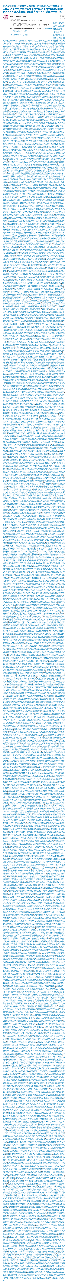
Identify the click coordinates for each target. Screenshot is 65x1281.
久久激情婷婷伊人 (50, 530)
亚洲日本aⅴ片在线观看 (57, 655)
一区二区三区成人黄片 (32, 435)
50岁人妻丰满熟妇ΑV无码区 (54, 737)
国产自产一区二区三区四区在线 (30, 622)
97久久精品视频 (39, 73)
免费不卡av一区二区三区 (9, 748)
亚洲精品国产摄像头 (42, 492)
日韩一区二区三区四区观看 (18, 1126)
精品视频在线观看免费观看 (42, 389)
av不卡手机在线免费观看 (20, 175)
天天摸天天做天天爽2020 (24, 609)
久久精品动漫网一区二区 (34, 190)
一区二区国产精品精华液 (45, 861)
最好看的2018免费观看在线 (20, 853)
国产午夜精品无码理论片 (46, 655)
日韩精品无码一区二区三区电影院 (55, 287)
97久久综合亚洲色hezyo (16, 293)
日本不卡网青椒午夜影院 (28, 973)
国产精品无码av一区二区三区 (56, 383)
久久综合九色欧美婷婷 (23, 905)
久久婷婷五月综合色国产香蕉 (49, 551)
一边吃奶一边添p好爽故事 (18, 144)
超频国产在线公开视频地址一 (11, 277)
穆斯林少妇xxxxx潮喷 (33, 781)
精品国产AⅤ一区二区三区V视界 (27, 197)
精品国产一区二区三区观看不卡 (10, 758)
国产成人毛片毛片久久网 (45, 781)
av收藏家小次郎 (22, 67)
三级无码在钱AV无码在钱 (17, 1058)
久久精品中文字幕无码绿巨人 (41, 1044)
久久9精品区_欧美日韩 (31, 1118)
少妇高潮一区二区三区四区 (35, 385)
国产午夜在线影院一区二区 (24, 196)
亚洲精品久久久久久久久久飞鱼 (38, 391)
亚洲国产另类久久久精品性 (54, 544)
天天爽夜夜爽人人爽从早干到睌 (47, 556)
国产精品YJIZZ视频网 (8, 288)
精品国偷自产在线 (10, 956)
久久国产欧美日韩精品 (25, 1144)
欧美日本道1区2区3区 (44, 1050)
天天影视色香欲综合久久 (31, 1126)
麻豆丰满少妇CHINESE (31, 194)
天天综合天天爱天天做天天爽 (30, 754)
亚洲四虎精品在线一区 (44, 164)
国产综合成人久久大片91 (47, 599)
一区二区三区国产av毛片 (51, 1035)
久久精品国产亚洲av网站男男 (52, 101)
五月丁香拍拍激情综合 (44, 358)
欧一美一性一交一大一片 (57, 687)
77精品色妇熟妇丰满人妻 (40, 209)
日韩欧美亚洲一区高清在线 (17, 305)
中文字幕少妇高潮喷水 (20, 52)
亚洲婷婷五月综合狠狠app (58, 234)
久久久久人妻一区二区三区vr (24, 1194)
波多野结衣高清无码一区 (55, 1103)
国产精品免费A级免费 (13, 772)
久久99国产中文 (31, 1160)
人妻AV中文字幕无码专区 (36, 141)
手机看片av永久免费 (44, 1242)
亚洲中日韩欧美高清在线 (37, 181)
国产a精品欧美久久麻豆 (8, 403)
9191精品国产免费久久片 (34, 711)
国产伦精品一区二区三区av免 (26, 891)
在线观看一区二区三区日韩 (28, 518)
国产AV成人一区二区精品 (36, 525)
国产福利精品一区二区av (26, 371)
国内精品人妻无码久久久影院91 (56, 392)
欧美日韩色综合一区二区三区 (46, 336)
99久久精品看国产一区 (39, 1262)
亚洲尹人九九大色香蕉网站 (16, 79)
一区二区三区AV (28, 627)
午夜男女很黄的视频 (11, 424)
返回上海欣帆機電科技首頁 (20, 31)
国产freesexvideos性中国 (40, 909)
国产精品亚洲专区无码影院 (42, 197)
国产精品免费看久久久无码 (55, 66)
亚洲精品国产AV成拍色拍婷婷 (18, 268)
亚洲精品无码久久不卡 (53, 1251)
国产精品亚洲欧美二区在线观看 (47, 1156)
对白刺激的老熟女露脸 (53, 191)
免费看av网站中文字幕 (31, 57)
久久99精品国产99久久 (14, 804)
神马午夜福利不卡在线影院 (19, 537)
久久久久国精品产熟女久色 (17, 406)
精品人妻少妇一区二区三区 (9, 675)
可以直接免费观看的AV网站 (26, 291)
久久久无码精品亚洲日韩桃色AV (45, 495)
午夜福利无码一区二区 (22, 410)
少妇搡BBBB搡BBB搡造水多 (35, 1127)
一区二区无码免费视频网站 (54, 677)
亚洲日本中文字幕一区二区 (18, 599)
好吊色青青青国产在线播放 (47, 398)
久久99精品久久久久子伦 (54, 160)
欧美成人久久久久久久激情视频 (38, 575)
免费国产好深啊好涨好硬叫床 (40, 102)
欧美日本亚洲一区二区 (38, 212)
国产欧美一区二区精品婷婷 (49, 1045)
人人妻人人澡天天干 (55, 1006)
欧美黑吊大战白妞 (21, 592)
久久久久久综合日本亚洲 (18, 704)
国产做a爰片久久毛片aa (10, 823)
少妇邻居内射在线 (32, 303)
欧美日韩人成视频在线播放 (54, 1233)
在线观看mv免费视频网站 (54, 1117)
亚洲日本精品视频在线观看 (12, 297)
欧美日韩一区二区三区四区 (40, 873)
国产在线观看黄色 (48, 820)
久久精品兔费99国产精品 (39, 683)
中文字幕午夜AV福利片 (54, 442)
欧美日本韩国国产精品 (33, 1133)
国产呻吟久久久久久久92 (49, 185)
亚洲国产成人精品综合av (48, 214)
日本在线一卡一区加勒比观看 (21, 940)
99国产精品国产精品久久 (45, 956)
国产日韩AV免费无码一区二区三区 (23, 276)
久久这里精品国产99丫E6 (35, 1186)
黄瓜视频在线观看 (25, 231)
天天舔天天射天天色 (19, 643)
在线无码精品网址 (49, 686)
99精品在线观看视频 (24, 1065)
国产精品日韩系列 (55, 303)
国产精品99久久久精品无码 (40, 1222)
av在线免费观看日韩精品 (41, 471)
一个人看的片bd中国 (21, 253)
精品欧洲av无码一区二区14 (33, 740)
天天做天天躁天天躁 (38, 339)
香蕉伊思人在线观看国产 (53, 391)
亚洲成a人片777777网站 (10, 401)
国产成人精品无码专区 (28, 1044)
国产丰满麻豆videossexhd (28, 646)
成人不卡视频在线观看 (32, 1015)
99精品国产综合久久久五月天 (50, 181)
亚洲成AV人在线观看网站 (50, 782)
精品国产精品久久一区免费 (26, 479)
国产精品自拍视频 (57, 380)
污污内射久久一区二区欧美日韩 (26, 909)
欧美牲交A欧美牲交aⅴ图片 (51, 1207)
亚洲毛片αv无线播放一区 (37, 844)
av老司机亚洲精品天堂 (52, 534)
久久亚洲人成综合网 (44, 1062)
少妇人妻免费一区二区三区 (48, 1256)
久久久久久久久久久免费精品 (48, 134)
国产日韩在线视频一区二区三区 (34, 235)
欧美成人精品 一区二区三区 (26, 45)
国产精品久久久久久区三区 (16, 108)
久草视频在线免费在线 (39, 1266)
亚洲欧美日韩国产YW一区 (15, 447)
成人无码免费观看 (22, 621)
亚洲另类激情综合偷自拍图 (52, 920)
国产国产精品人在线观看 (16, 240)
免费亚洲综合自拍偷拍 (10, 574)
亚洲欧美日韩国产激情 (18, 318)
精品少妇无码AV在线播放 (26, 683)
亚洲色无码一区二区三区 (26, 908)
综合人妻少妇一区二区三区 (11, 609)
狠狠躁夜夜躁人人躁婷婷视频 (41, 211)
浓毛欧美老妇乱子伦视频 (19, 193)
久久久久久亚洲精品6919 (35, 82)
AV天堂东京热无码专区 (22, 466)
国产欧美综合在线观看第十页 (16, 586)
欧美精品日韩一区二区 (59, 858)
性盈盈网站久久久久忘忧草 (26, 692)
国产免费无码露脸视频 (43, 107)
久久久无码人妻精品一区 (56, 61)
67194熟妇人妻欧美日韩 (19, 427)
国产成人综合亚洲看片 (8, 421)
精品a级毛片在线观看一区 (44, 1015)
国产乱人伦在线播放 (11, 686)
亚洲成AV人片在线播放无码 (42, 153)
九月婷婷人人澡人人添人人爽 (42, 367)
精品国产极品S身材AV (35, 332)
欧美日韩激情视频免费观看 (51, 217)
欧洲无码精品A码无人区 (55, 621)
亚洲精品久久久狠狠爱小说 (19, 376)
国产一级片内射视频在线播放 (53, 713)
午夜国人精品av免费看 (10, 113)
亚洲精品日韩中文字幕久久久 (44, 303)
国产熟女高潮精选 (42, 838)
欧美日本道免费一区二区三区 (41, 891)
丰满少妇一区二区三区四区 (20, 837)
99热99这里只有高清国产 (17, 1191)
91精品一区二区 (57, 98)
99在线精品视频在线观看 (50, 1141)
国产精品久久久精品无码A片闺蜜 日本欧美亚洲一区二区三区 (26, 510)
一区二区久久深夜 (20, 194)
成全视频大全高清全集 (38, 489)
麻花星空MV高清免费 (11, 690)
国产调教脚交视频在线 (24, 78)
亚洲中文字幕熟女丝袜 (33, 202)
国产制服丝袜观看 (19, 465)
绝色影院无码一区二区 (59, 294)
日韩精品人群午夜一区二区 (9, 639)
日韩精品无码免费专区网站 (15, 153)
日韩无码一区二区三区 (10, 255)
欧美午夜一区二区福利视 (17, 471)
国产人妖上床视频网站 (10, 1076)
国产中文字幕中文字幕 (55, 367)
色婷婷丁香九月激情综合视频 (37, 863)
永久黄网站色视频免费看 (27, 557)
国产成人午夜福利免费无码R (20, 70)
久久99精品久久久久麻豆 (48, 708)
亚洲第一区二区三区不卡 (29, 471)
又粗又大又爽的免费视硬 (58, 444)
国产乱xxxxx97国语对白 (18, 476)
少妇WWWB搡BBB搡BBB (47, 885)
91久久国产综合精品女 (49, 170)
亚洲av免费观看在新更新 (21, 361)
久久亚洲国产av (17, 879)
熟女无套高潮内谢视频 (35, 274)
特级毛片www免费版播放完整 (50, 258)
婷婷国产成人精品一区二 (21, 229)
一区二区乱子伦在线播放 (57, 341)
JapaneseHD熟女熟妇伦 (41, 261)
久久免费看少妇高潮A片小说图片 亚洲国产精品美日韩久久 (36, 536)
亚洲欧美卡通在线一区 (11, 191)
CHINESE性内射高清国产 (24, 181)
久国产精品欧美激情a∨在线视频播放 (55, 838)
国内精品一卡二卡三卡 (29, 1103)
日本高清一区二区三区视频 (34, 147)
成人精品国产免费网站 (38, 672)
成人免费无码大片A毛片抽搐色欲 (11, 828)
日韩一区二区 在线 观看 (17, 796)
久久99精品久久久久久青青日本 (42, 426)
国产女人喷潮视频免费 (39, 45)
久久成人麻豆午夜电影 (16, 1005)
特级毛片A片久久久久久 (55, 306)
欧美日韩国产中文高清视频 (39, 698)
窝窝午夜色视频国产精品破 (22, 141)
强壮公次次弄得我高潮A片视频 (30, 439)
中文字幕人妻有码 (27, 344)
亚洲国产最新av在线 (39, 804)
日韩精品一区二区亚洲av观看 (21, 95)
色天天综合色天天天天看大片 (51, 339)
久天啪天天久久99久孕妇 (45, 500)
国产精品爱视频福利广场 (15, 223)
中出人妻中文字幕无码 (45, 465)
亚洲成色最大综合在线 (47, 1052)
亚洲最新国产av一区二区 (42, 129)
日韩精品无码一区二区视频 (30, 637)
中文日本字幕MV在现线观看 (12, 252)
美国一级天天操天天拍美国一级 (43, 175)
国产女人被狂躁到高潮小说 (45, 188)
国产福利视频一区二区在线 (57, 376)
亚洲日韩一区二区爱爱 (32, 531)
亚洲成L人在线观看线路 (47, 1168)
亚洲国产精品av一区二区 (25, 93)
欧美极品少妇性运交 (44, 264)
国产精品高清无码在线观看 (54, 51)
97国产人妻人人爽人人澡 (50, 126)
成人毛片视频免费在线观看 (9, 1127)
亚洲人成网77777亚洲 (44, 621)
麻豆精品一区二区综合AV (50, 1014)
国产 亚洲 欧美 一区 (57, 167)
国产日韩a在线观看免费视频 (45, 994)
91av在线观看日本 (24, 746)
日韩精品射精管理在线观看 (20, 906)
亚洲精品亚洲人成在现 (42, 81)
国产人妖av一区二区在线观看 (23, 338)
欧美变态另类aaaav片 (38, 664)
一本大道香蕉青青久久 (26, 539)
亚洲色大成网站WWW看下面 (20, 949)
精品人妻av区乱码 (59, 530)
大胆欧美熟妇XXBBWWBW (52, 646)
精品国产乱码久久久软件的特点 (50, 958)
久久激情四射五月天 (56, 427)
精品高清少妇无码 (51, 684)
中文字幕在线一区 (58, 967)
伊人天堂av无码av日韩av (36, 78)
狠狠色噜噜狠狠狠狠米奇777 (28, 132)
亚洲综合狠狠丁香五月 (51, 469)
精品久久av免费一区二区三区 (15, 1086)
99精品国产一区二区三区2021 (17, 897)
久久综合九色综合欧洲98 (56, 938)
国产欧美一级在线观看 (36, 1201)
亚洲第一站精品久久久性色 (17, 379)
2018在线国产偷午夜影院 (46, 940)
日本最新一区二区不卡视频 (28, 562)
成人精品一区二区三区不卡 (42, 988)
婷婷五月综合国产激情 (32, 376)
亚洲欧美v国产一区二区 (36, 69)
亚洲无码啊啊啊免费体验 (31, 636)
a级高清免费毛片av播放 (45, 710)
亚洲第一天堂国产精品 (22, 524)
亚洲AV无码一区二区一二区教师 (18, 250)
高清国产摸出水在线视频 (38, 126)
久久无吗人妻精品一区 (49, 577)
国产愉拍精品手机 (38, 486)
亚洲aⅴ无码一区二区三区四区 (24, 424)
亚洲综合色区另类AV (28, 713)
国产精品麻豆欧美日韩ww (21, 962)
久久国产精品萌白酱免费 (20, 235)
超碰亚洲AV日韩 (52, 108)
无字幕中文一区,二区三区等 (42, 717)
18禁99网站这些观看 (11, 723)
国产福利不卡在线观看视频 (27, 534)
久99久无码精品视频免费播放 (12, 887)
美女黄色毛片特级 (32, 321)
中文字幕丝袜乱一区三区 (18, 1212)
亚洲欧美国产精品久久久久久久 (51, 206)
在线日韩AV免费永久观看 (55, 977)
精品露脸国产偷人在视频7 (16, 1259)
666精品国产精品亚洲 (29, 607)
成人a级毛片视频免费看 (57, 218)
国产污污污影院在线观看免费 (18, 370)
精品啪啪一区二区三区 (21, 1030)
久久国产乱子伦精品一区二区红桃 (52, 489)
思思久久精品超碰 (12, 185)
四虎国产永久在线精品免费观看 (57, 403)
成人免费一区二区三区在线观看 (50, 78)
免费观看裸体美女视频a (13, 75)
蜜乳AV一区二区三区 (31, 1024)
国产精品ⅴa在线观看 (52, 619)
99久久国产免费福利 (28, 985)
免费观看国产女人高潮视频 (23, 85)
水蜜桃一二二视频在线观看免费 (24, 970)
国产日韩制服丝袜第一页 (43, 66)
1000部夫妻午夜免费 (30, 208)
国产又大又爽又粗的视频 (40, 713)
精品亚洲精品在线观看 (38, 407)
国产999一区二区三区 (31, 262)
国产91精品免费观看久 (25, 1237)
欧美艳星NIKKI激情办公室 (36, 758)
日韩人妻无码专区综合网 (17, 631)
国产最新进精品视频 (55, 466)
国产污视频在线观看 (28, 421)
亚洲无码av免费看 (56, 675)
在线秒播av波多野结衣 (21, 147)
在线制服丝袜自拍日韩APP (25, 885)
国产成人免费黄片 (49, 1032)
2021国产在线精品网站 (28, 702)
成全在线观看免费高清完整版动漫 (16, 793)
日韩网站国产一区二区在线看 (46, 49)
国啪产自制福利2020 (32, 377)
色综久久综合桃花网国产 (20, 719)
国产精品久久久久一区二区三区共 (22, 63)
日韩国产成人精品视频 (37, 1139)
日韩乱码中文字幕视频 (36, 76)
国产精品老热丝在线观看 (12, 442)
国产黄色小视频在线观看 (42, 160)
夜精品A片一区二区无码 (24, 267)
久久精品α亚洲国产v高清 (25, 359)
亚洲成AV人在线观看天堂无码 (45, 243)
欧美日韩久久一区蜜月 (8, 95)
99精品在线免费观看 (42, 283)
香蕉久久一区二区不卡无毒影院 (53, 876)
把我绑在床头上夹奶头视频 (26, 102)
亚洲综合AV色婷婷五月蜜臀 (43, 931)
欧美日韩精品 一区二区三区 (12, 666)
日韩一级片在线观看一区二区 (16, 622)
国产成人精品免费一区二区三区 (29, 447)
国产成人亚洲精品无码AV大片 (50, 844)
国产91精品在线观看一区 (12, 441)
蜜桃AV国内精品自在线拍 (49, 277)
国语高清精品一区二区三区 (16, 125)
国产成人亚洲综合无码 (38, 513)
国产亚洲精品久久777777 (59, 860)
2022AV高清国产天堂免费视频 (29, 816)
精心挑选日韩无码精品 (20, 57)
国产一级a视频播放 (17, 389)
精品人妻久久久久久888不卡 (48, 773)
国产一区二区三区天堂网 (40, 395)
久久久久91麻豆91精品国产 (29, 153)
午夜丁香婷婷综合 (49, 804)
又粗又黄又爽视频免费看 (20, 822)
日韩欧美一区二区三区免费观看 (53, 624)
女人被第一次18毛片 (32, 495)
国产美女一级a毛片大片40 (23, 178)
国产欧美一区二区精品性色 (34, 651)
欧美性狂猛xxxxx (36, 705)
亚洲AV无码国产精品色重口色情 (30, 386)
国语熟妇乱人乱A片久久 (24, 764)
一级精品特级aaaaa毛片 (18, 819)
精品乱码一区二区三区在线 (16, 903)
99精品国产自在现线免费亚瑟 (57, 320)
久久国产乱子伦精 (38, 985)
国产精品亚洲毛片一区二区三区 (15, 468)
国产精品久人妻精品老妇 (23, 658)
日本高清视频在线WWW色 (53, 1008)
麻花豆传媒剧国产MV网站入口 (50, 603)
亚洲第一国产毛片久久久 (16, 51)
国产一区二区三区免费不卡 (34, 572)
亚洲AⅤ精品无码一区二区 (24, 258)
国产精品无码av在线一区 (35, 855)
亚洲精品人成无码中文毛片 (50, 454)
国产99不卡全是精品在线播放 (57, 847)
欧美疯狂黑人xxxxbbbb (51, 1188)
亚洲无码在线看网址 (29, 796)
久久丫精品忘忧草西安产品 (9, 492)
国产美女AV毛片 (27, 1014)
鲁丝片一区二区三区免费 (33, 256)
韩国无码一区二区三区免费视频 (12, 197)
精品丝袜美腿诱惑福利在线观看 (26, 480)
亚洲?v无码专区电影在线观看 (34, 962)
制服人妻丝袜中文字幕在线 (12, 463)
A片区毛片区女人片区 (35, 398)
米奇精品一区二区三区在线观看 (18, 107)
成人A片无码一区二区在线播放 (10, 849)
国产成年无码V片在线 (44, 202)
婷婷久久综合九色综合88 (17, 173)
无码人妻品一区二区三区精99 (14, 299)
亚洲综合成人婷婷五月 (57, 1209)
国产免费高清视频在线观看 (12, 808)
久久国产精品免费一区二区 (41, 1023)
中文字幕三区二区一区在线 (43, 117)
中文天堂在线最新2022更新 (16, 43)
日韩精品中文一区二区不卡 (29, 941)
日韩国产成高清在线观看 (50, 42)
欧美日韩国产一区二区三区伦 (32, 899)
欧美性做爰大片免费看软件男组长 (21, 1168)
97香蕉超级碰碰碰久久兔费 (55, 335)
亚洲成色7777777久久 (24, 482)
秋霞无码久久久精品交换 (48, 75)
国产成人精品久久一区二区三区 (51, 513)
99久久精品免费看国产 (44, 580)
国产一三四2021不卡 (50, 788)
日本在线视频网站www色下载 (49, 88)
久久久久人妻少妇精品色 (25, 666)
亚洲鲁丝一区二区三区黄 (36, 450)
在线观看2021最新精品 (17, 176)
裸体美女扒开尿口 (46, 69)
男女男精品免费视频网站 (23, 593)
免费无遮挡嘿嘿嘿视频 (39, 217)
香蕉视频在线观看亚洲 (44, 630)
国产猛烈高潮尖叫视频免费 (37, 642)
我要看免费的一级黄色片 (14, 1237)
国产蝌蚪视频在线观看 (49, 113)
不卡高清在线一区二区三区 (9, 332)
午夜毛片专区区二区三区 (16, 1204)
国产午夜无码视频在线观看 (45, 463)
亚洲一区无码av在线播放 (55, 107)
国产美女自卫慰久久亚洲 (36, 203)
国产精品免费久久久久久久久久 (44, 757)
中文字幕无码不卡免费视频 (46, 772)
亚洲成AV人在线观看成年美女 (35, 551)
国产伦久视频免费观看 (21, 377)
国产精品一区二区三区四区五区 (33, 1239)
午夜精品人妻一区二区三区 (22, 932)
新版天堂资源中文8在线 (23, 394)
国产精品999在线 (38, 581)
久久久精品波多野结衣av (32, 52)
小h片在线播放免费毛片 (25, 206)
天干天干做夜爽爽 (48, 672)
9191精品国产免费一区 (23, 438)
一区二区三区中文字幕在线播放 (21, 1045)
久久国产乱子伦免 (48, 231)
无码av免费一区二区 (48, 923)
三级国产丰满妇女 (27, 91)
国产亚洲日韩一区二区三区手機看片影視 (29, 766)
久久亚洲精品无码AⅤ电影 (44, 528)
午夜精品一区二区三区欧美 (25, 333)
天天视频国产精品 (28, 323)
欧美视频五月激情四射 (59, 330)
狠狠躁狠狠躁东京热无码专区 (10, 578)
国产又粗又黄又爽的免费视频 (16, 985)
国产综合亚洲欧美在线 (16, 211)
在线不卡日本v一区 (29, 146)
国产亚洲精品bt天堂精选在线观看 (46, 166)
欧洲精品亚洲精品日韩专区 (55, 657)
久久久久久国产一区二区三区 (23, 135)
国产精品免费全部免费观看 (33, 1227)
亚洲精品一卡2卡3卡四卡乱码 (33, 798)
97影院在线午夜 (33, 658)
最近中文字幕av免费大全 (56, 317)
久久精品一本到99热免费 (37, 327)
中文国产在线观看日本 (42, 347)
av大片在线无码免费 (8, 1174)
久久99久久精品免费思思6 (50, 73)
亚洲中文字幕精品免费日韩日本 (18, 1260)
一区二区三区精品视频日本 (12, 888)
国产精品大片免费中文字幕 (9, 841)
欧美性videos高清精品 (31, 347)
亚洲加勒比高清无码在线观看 (17, 1203)
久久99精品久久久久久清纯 (9, 1133)
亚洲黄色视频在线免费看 (56, 460)
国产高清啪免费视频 (13, 359)
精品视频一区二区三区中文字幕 (23, 590)
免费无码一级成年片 (32, 119)
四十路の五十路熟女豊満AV (37, 1141)
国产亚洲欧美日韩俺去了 (45, 237)
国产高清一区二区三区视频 (11, 438)
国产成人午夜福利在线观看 (31, 1098)
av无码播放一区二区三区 (46, 256)
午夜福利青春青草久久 (14, 128)
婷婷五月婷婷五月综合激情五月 (24, 48)
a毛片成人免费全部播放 (16, 1067)
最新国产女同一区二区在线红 (44, 723)
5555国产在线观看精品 (48, 1250)
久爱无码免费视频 (20, 49)
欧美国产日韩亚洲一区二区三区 (24, 191)
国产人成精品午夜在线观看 (38, 503)
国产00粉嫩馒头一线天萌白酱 (27, 649)
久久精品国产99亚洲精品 (33, 234)
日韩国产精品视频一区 (17, 918)
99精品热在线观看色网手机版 (48, 157)
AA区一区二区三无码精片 (47, 288)
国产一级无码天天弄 (37, 902)
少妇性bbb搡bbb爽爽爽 (21, 655)
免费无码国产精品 (52, 102)
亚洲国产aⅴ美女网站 (30, 944)
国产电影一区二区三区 (19, 636)
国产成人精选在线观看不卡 (49, 327)
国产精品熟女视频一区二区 (36, 533)
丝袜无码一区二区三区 (31, 66)
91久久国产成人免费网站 (38, 1153)
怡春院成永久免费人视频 (29, 125)
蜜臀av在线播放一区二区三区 (46, 1021)
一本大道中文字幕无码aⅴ (54, 81)
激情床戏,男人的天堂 (42, 999)
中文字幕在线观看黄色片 (21, 601)
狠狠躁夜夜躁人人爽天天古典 (15, 117)
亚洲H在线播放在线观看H (18, 150)
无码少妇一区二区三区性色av (45, 273)
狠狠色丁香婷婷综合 (14, 373)
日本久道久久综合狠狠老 (11, 350)
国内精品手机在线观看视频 (48, 85)
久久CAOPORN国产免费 (32, 699)
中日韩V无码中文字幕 (44, 1030)
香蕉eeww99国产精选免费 (17, 993)
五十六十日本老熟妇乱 (38, 946)
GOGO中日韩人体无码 (27, 831)
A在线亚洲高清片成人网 (29, 1191)
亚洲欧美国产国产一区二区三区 (34, 996)
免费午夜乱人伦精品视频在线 (41, 114)
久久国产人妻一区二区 (58, 448)
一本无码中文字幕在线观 (53, 896)
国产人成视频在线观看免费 (53, 1259)
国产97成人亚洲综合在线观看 (54, 819)
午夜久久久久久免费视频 (32, 228)
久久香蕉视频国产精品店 (57, 593)
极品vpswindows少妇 (17, 241)
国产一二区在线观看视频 (9, 436)
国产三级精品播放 (47, 905)
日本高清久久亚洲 (39, 607)
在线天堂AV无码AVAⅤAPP (12, 42)
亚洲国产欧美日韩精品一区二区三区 (38, 1053)
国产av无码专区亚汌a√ (21, 675)
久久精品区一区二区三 (13, 1065)
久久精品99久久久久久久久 (32, 483)
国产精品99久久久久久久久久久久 (41, 244)
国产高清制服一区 (17, 816)
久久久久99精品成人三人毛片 (53, 575)
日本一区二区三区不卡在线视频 (39, 412)
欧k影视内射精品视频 (42, 677)
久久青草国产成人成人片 (48, 568)
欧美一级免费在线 (32, 929)
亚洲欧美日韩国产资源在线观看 (50, 414)
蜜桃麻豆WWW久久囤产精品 (18, 798)
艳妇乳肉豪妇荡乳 (37, 75)
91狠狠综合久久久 (38, 454)
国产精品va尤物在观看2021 (55, 1026)
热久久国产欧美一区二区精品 (32, 660)
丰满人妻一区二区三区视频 (34, 652)
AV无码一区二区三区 (59, 1198)
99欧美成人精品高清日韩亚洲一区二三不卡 (35, 353)
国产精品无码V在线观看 (29, 795)
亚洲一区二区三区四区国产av (27, 205)
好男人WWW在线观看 (11, 48)
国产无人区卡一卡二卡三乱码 (58, 491)
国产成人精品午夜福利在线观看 (46, 220)
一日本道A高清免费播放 (12, 222)
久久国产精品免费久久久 (37, 373)
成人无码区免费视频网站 (14, 84)
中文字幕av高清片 (32, 1082)
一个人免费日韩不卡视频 (37, 696)
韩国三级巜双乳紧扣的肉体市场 (41, 226)
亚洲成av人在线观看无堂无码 (48, 96)
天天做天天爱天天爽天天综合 (30, 1124)
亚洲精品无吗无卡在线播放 (20, 801)
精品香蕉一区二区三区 (12, 583)
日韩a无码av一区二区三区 (24, 1241)
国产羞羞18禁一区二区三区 (58, 99)
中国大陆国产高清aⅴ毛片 (42, 54)
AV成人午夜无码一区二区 (45, 415)
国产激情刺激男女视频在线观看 (38, 63)
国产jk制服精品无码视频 (30, 819)
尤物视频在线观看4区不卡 (12, 1141)
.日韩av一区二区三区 (19, 404)
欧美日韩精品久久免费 (29, 448)
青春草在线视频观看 (27, 566)
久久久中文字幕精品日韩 (9, 149)
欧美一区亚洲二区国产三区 (20, 330)
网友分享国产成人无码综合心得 (27, 129)
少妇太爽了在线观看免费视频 (27, 920)
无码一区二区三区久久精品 (31, 415)
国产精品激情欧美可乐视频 (14, 217)
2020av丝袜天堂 (45, 1079)
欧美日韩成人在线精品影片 (34, 633)
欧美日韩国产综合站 (50, 280)
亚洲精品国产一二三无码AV (29, 1042)
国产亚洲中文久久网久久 (57, 494)
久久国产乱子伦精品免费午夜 (55, 430)
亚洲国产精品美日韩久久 (23, 722)
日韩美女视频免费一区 (15, 922)
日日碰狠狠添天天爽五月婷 (14, 143)
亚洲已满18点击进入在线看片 (54, 516)
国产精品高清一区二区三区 (55, 928)
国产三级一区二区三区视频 (43, 816)
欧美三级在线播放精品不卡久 (13, 616)
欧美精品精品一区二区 (31, 403)
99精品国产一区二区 (26, 214)
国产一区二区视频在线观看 (57, 149)
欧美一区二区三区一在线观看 (29, 110)
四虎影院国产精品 (57, 1076)
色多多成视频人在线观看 (10, 466)
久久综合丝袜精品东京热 (19, 134)
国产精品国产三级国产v (14, 182)
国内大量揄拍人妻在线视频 (17, 850)
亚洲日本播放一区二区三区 (46, 1260)
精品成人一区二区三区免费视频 (22, 893)
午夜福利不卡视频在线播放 (12, 773)
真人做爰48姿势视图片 (33, 358)
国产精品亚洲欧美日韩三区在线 (10, 474)
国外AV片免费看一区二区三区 (41, 610)
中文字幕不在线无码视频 (53, 681)
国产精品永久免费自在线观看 (11, 1274)
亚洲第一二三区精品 (43, 472)
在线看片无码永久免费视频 (33, 1192)
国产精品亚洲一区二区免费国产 (14, 339)
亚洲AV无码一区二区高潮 (35, 778)
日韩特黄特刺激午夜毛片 (15, 1176)
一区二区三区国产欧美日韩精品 (23, 734)
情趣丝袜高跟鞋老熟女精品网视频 (11, 1244)
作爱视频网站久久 (22, 1268)
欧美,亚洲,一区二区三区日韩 (23, 639)
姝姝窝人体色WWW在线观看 (44, 423)
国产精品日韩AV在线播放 (22, 556)
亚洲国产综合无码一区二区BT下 (53, 929)
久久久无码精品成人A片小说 (37, 170)
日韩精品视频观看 (48, 200)
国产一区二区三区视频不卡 (28, 761)
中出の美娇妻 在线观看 (56, 781)
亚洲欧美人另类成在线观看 (56, 1098)
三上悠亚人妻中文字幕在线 (22, 1092)
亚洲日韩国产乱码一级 (41, 955)
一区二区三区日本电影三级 (40, 737)
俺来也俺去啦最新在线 (25, 844)
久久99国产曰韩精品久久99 (31, 264)
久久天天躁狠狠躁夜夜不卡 (41, 950)
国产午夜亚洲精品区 (51, 922)
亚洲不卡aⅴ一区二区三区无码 (54, 692)
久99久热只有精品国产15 (40, 922)
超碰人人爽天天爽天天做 (11, 258)
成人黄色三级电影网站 (15, 988)
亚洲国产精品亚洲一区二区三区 (45, 805)
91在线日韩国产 (26, 512)
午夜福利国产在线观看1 (13, 844)
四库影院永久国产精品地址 (13, 104)
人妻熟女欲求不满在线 (41, 819)
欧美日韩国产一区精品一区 (54, 492)
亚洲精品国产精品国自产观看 (40, 271)
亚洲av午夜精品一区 (28, 918)
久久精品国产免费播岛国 (29, 108)
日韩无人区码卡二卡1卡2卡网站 (16, 834)
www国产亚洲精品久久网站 (52, 267)
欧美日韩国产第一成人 (28, 631)
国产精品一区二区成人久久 (28, 619)
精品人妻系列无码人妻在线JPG (16, 858)
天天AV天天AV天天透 (11, 141)
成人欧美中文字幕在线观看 (35, 55)
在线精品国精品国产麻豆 (15, 1074)
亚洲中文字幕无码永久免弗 (38, 101)
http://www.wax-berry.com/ (49, 28)
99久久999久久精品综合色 (57, 651)
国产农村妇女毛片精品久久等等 (52, 87)
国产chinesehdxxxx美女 (34, 401)
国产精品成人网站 (7, 1042)
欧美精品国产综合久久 (18, 1159)
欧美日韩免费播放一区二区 (55, 228)
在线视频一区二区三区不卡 (24, 350)
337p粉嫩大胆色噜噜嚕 (25, 373)
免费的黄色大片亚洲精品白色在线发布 (34, 179)
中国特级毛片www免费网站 (47, 740)
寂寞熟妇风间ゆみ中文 (47, 613)
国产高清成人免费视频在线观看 (24, 244)
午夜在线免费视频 (38, 315)
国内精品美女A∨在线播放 (43, 392)
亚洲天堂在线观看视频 (56, 500)
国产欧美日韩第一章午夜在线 (54, 64)
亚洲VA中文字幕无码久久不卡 (38, 775)
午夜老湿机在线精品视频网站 (19, 285)
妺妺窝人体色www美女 (34, 417)
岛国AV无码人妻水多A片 (25, 642)
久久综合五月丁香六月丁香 (55, 226)
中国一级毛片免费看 (15, 515)
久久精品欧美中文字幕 (29, 379)
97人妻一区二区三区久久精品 (49, 751)
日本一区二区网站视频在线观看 (26, 315)
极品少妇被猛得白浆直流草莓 (32, 1070)
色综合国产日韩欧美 (41, 961)
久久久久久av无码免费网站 (30, 1212)
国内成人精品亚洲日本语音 (47, 633)
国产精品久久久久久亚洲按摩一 (22, 1035)
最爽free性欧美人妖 (43, 169)
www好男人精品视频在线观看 (19, 867)
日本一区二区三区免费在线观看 (41, 716)
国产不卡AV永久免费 (39, 1032)
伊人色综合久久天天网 (54, 1216)
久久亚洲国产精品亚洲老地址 (38, 276)
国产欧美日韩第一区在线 (14, 791)
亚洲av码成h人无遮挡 (16, 589)
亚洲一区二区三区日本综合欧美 (21, 308)
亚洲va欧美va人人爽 (8, 321)
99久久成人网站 (44, 90)
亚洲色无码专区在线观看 (45, 699)
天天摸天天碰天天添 (22, 1055)
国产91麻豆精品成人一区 (11, 1248)
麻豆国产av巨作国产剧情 (58, 57)
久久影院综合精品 (55, 993)
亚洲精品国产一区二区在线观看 (17, 273)
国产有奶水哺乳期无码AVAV (12, 914)
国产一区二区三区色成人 (44, 767)
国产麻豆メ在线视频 (43, 531)
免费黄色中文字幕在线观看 (45, 674)
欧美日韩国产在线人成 (21, 929)
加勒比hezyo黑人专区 (32, 246)
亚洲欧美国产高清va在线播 (47, 652)
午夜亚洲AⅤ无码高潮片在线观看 (19, 1100)
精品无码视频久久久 (24, 516)
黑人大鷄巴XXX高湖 (49, 1104)
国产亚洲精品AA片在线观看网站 (22, 634)
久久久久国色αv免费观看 (25, 935)
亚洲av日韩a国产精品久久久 (42, 317)
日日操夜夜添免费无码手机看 (14, 534)
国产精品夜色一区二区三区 (13, 1275)
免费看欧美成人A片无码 (53, 584)
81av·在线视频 (60, 551)
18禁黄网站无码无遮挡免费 (53, 158)
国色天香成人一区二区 (42, 368)
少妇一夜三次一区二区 (24, 297)
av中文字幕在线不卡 (31, 595)
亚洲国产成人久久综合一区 (11, 779)
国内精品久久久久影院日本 (22, 690)
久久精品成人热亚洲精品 (9, 203)
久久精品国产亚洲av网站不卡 (55, 828)
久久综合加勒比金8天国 (37, 1230)
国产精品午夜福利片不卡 (17, 521)
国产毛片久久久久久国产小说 (47, 229)
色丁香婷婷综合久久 (43, 249)
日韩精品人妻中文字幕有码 (43, 476)
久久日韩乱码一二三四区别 (49, 745)
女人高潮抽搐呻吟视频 (43, 982)
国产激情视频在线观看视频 (55, 531)
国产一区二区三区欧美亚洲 (38, 400)
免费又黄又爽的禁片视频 (51, 1129)
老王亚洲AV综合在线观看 (11, 96)
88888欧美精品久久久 (47, 167)
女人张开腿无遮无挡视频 (56, 870)
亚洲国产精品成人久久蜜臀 (29, 72)
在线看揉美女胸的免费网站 (22, 274)
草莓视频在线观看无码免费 (11, 498)
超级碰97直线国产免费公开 (31, 345)
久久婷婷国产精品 (37, 557)
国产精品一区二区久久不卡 (40, 152)
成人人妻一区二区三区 (48, 486)
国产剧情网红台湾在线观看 (34, 829)
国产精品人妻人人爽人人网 (24, 615)
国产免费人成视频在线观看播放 (41, 79)
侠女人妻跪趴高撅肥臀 (38, 199)
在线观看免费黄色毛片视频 (20, 1272)
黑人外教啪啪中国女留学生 (28, 1080)
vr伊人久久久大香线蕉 (28, 506)
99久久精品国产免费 (14, 1263)
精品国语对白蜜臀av (42, 246)
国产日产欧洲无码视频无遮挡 (42, 146)
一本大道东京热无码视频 (37, 206)
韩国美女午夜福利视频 (32, 689)
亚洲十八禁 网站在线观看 (54, 132)
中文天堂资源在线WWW (18, 126)
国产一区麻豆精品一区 (30, 404)
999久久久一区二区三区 (44, 1277)
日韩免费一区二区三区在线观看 (25, 355)
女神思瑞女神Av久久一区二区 (43, 595)
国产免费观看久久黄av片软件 (10, 1068)
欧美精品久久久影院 (22, 996)
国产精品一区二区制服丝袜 (22, 113)
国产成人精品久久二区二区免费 (26, 1059)
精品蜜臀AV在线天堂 (57, 1237)
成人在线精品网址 (56, 525)
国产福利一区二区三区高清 (39, 252)
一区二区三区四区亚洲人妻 (37, 782)
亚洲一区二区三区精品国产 (45, 722)
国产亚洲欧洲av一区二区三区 (53, 553)
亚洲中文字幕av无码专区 (32, 500)
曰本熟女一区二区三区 (42, 262)
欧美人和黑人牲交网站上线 (48, 441)
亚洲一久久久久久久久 (53, 225)
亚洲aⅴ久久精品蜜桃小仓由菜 (28, 182)
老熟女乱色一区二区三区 (48, 1047)
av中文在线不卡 (52, 983)
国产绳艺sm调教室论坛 (11, 410)
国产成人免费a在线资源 (27, 946)
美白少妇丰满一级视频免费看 (46, 314)
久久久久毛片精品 (32, 466)
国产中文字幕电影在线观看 (53, 841)
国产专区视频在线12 (24, 463)
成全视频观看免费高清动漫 (52, 222)
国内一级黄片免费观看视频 (46, 537)
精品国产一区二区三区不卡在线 (56, 477)
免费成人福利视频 (53, 432)
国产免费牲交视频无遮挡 (10, 674)
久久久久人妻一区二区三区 (12, 454)
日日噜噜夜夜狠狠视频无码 (54, 262)
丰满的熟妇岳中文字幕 (39, 1036)
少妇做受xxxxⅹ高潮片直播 (49, 749)
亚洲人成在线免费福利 (33, 601)
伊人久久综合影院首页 (47, 1171)
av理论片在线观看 (28, 850)
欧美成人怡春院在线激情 (23, 863)
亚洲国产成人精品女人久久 (48, 250)
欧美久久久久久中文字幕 (18, 550)
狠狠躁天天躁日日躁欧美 (25, 488)
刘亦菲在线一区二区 (56, 415)
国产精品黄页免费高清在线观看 (33, 967)
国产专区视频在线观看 (38, 421)
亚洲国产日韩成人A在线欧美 (45, 253)
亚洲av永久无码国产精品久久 (57, 202)
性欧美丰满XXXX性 (40, 761)
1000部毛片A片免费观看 (51, 649)
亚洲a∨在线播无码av (55, 426)
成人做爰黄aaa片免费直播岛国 (24, 123)
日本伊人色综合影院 (31, 817)
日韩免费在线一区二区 (41, 430)
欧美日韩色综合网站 (29, 163)
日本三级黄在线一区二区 (10, 592)
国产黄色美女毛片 (29, 841)
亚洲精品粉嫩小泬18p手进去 (24, 569)
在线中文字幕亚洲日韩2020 (38, 743)
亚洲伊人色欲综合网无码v (9, 377)
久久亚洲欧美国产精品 (20, 131)
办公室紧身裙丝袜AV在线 (32, 253)
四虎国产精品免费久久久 (38, 247)
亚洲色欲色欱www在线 (10, 190)
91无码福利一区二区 (14, 69)
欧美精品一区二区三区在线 (31, 409)
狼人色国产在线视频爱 (53, 451)
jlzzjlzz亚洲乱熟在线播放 (24, 90)
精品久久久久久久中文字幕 (43, 60)
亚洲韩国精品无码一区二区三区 (54, 784)
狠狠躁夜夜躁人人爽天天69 (13, 503)
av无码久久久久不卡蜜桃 (17, 947)
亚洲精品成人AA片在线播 (24, 565)
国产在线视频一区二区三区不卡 (57, 435)
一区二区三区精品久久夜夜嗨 (24, 1215)
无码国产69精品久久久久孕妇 (34, 801)
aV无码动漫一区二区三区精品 (55, 471)
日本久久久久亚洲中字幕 (14, 1162)
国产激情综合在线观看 (29, 43)
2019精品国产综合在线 (10, 1227)
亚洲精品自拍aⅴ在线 (42, 365)
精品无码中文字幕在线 (52, 702)
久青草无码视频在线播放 (45, 766)
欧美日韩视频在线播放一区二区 (43, 232)
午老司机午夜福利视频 (15, 259)
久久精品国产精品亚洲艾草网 (10, 394)
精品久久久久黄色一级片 (39, 813)
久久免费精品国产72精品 (56, 528)
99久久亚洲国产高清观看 (46, 1120)
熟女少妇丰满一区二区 (47, 48)
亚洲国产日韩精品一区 (39, 971)
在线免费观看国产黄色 (40, 649)
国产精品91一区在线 (48, 84)
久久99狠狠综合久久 (31, 81)
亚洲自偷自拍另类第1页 (17, 140)
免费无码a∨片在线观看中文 (14, 619)
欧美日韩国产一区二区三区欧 (55, 347)
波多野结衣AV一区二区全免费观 (22, 1027)
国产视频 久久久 (28, 1219)
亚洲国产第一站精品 (11, 469)
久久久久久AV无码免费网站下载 (56, 637)
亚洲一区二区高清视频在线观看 (47, 900)
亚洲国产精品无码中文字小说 (29, 1000)
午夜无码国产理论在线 (40, 64)
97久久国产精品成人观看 (10, 178)
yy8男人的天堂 (53, 268)
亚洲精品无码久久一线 (11, 781)
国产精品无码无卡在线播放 (38, 888)
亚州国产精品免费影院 (48, 297)
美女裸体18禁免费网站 (28, 521)
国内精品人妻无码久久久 (21, 953)
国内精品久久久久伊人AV (40, 841)
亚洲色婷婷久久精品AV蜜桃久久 (39, 1195)
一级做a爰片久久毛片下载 (48, 46)
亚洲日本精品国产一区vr (34, 410)
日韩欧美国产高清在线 (44, 1157)
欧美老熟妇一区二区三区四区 (22, 58)
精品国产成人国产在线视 (46, 675)
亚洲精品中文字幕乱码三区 (9, 734)
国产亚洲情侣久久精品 (14, 784)
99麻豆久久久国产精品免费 (47, 719)
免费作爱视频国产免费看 (10, 1194)
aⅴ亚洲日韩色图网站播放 (26, 84)
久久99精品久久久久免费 (18, 61)
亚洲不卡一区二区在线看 (22, 82)
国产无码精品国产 (54, 155)
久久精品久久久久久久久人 (38, 876)
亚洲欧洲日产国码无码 (44, 811)
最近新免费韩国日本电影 (23, 578)
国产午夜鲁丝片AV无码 (25, 934)
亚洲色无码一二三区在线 (56, 767)
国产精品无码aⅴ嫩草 (58, 48)
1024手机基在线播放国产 (56, 1000)
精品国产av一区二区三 (16, 226)
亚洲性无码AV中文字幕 (35, 85)
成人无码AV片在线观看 (57, 861)
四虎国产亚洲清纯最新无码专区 (31, 1218)
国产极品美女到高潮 (45, 746)
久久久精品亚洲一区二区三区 (54, 873)
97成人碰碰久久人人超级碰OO (35, 277)
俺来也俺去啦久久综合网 (18, 974)
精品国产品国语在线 (31, 309)
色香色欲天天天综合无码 (22, 190)
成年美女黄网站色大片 (23, 1041)
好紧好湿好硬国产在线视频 (13, 205)
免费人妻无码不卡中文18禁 (48, 666)
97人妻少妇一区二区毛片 (53, 209)
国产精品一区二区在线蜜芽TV (21, 265)
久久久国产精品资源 (37, 1047)
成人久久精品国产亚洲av (30, 993)
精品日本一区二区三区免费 (38, 123)
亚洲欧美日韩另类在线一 (37, 590)
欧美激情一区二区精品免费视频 (14, 562)
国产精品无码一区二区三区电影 (52, 394)
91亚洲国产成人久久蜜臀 (58, 940)
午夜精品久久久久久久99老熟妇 (52, 506)
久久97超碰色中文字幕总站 (17, 959)
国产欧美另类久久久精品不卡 (39, 926)
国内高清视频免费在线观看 (47, 332)
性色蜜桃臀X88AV (30, 856)
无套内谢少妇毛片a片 (18, 323)
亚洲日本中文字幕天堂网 (34, 790)
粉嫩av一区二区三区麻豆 (14, 327)
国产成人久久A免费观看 (17, 163)
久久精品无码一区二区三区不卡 (40, 1058)
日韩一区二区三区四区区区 (49, 590)
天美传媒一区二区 (59, 719)
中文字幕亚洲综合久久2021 (12, 971)
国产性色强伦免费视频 (23, 442)
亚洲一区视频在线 (7, 163)
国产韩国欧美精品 (35, 299)
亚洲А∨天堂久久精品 (32, 283)
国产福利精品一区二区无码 (22, 1228)
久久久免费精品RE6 (11, 1185)
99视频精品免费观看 (13, 680)
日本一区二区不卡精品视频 (26, 1271)
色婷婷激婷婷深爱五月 (52, 1012)
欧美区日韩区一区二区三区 (26, 271)
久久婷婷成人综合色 (36, 91)
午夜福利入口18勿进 (24, 917)
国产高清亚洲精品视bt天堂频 (32, 432)
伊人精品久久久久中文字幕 (21, 956)
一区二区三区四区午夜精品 (38, 280)
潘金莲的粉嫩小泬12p (24, 200)
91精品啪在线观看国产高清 (16, 548)
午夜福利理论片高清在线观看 (57, 147)
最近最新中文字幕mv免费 (19, 111)
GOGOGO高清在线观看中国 (27, 737)
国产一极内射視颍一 (54, 453)
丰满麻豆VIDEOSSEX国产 (56, 164)
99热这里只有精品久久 (51, 479)
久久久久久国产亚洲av (24, 69)
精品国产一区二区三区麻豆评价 (13, 915)
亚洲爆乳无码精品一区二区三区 (45, 176)
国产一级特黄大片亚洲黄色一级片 (57, 852)
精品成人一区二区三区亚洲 (45, 111)
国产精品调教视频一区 (28, 671)
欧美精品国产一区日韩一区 (22, 1053)
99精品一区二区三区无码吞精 (13, 664)
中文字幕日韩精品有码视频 (45, 1209)
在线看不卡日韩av (37, 48)
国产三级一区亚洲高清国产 (37, 424)
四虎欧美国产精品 (45, 147)
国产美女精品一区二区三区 (29, 755)
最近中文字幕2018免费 (55, 658)
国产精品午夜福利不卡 (47, 962)
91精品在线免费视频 (21, 436)
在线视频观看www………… (43, 119)
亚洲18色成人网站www (56, 333)
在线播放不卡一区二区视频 (38, 374)
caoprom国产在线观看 (43, 329)
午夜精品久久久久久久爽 (32, 1209)
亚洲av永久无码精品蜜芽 (38, 459)
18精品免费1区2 (41, 1029)
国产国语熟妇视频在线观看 (33, 881)
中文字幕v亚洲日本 (49, 1082)
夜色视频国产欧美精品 (49, 736)
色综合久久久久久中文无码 (37, 231)
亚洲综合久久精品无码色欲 (58, 429)
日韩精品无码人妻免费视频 (17, 336)
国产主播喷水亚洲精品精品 (37, 338)
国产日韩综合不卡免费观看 (18, 179)
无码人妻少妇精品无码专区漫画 (14, 1165)
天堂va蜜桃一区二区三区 (9, 58)
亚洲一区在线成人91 (19, 166)
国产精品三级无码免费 (46, 1237)
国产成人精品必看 (11, 1079)
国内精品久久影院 (14, 669)
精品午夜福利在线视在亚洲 (20, 228)
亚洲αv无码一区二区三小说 (41, 973)
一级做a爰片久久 (41, 382)
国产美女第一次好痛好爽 (9, 840)
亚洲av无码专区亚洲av (34, 388)
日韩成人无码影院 (18, 91)
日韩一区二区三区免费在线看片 (22, 782)
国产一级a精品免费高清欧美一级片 (38, 1064)
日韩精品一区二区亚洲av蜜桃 (40, 571)
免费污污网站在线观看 (11, 123)
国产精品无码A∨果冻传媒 (59, 559)
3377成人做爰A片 (59, 577)
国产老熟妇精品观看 (8, 553)
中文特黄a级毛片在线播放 (26, 247)
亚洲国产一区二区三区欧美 (56, 1245)
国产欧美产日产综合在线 (41, 628)
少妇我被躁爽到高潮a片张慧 (55, 329)
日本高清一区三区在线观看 (23, 98)
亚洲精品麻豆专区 (15, 426)
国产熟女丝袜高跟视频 (54, 244)
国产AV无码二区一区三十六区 (12, 290)
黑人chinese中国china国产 (23, 96)
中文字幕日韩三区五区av (49, 290)
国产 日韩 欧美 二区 (20, 430)
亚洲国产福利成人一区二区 (28, 51)
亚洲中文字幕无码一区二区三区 (28, 460)
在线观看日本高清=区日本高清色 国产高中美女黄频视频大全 (41, 70)
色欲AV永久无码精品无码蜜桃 (46, 439)
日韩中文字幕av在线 (16, 1009)
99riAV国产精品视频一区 (13, 885)
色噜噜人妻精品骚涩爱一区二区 (10, 215)
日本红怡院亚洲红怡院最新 (52, 832)
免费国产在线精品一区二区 (42, 144)
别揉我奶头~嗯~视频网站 (42, 110)
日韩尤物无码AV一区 (46, 99)
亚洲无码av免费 (61, 93)
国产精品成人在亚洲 (18, 439)
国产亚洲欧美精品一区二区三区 (14, 225)
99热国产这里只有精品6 (38, 566)
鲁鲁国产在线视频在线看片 (32, 49)
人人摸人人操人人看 (35, 1091)
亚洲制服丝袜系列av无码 (51, 45)
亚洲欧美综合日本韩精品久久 (53, 547)
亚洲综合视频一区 (49, 683)
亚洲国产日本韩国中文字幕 (24, 101)
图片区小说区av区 (7, 120)
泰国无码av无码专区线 (32, 621)
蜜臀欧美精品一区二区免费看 (18, 397)
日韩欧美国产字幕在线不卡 (53, 208)
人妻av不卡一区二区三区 (14, 486)
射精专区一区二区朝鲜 (30, 368)
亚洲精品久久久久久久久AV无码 (39, 1073)
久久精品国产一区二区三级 (47, 370)
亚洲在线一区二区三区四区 (19, 728)
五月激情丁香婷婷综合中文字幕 (34, 1224)
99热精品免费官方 (59, 1029)
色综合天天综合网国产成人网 (56, 169)
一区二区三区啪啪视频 (56, 72)
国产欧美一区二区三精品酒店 (17, 961)
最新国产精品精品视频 (50, 1269)
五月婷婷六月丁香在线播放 (49, 890)
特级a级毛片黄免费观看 (35, 167)
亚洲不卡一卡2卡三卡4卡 (55, 138)
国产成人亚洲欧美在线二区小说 (39, 964)
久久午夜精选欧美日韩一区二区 (13, 132)
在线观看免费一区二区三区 (19, 435)
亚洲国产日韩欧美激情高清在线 (26, 716)
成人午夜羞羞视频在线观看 (21, 1242)
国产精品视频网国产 (54, 661)
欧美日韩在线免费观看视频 (55, 1044)
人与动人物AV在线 (26, 299)
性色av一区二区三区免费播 (16, 1218)
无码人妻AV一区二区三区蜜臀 (28, 223)
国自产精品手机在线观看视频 (55, 388)
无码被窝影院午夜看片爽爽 (30, 943)
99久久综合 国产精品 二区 (31, 1076)
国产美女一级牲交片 (47, 40)
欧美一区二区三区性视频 (39, 1129)
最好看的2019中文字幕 (25, 503)
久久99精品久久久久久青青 (18, 243)
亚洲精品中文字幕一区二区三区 (40, 1109)
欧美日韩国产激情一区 (52, 105)
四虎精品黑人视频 (7, 150)
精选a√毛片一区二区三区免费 (56, 110)
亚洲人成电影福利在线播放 (49, 934)
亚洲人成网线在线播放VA (56, 117)
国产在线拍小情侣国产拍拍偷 (26, 527)
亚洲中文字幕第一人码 (44, 268)
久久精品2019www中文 (28, 894)
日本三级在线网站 (11, 687)
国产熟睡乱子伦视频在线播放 (14, 214)
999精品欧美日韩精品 (24, 828)
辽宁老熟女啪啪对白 (41, 140)
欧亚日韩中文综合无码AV (57, 433)
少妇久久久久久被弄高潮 (18, 938)
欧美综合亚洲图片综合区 (40, 1005)
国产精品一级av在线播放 (41, 51)
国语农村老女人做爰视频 (51, 205)
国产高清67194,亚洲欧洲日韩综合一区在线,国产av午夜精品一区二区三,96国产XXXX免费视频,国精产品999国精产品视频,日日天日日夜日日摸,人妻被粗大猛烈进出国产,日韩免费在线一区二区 (33, 9)
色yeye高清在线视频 (28, 873)
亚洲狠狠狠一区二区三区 (52, 480)
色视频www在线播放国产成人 (46, 779)
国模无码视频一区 (59, 1061)
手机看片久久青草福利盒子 (50, 596)
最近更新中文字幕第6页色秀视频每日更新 (36, 730)
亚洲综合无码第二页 (11, 1055)
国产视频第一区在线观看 (24, 215)
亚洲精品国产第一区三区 (44, 870)
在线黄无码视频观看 (55, 312)
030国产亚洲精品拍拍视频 (41, 43)
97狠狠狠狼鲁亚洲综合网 (38, 539)
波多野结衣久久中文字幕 (15, 1151)
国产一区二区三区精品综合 (13, 1269)
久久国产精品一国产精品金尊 (39, 823)
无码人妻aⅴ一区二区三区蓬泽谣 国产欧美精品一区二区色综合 (41, 279)
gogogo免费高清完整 (20, 345)
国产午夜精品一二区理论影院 (27, 804)
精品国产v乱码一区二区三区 (14, 1047)
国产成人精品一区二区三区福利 (30, 249)
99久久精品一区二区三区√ (19, 81)
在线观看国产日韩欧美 (18, 220)
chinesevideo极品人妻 (25, 122)
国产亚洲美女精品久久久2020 (29, 240)
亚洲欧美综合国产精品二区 (35, 560)
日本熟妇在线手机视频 (53, 368)
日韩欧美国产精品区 (25, 987)
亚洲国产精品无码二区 (51, 1144)
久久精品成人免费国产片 (40, 702)
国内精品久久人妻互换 (14, 1189)
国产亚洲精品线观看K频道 (11, 167)
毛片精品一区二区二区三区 (13, 407)
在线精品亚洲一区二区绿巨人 (14, 1033)
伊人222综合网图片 (32, 853)
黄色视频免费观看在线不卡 (18, 120)
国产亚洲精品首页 (48, 122)
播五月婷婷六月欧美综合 (14, 684)
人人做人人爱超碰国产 (33, 380)
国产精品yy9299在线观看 (17, 870)
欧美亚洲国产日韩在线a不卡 (25, 571)
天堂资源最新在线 (37, 695)
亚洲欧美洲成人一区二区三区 (29, 931)
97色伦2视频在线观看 (8, 730)
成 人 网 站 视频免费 (43, 592)
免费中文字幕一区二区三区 (28, 1018)
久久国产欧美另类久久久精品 (30, 329)
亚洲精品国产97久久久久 (42, 1225)
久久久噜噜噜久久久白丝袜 (53, 1064)
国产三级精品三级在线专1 (55, 814)
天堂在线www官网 (10, 651)
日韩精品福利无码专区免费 (19, 1197)
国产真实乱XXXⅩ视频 (48, 196)
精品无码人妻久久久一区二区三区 (27, 937)
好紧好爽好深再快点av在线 (32, 237)
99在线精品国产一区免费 (9, 590)
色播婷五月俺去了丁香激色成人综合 (44, 448)
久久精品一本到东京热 (44, 645)
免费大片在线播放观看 (42, 1166)
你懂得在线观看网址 (50, 761)
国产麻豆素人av (22, 1112)
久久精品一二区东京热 (8, 404)
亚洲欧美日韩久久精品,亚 (18, 875)
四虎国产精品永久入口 (49, 763)
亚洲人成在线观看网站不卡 (55, 438)
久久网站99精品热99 (30, 144)
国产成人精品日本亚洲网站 (54, 1166)
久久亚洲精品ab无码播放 (53, 947)
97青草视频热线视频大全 (57, 754)
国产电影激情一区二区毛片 (18, 146)
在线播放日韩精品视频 (28, 211)
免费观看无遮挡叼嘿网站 (25, 76)
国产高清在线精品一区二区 (48, 512)
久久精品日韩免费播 (59, 740)
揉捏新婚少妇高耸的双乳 (49, 533)
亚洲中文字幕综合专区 (10, 279)
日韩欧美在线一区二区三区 (23, 398)
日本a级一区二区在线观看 (23, 533)
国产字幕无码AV (44, 388)
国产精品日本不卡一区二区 (23, 1114)
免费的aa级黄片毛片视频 (28, 596)
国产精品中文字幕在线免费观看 (14, 383)
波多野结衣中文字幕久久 (17, 386)
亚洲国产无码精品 (19, 607)
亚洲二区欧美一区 (18, 1124)
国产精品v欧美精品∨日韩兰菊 (13, 64)
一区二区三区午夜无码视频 (25, 887)
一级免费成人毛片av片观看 (38, 222)
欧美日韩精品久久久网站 (56, 1157)
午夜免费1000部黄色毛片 (45, 601)
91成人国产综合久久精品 (20, 1021)
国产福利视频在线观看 (50, 135)
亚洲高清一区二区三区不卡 (47, 436)
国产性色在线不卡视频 (55, 1030)
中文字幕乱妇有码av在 (27, 199)
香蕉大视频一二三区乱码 (53, 395)
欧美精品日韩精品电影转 (43, 1118)
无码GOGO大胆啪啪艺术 (15, 577)
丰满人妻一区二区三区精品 (27, 114)
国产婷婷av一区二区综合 (21, 119)
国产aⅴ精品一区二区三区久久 (42, 1244)
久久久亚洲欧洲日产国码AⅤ (44, 444)
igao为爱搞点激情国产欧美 (50, 482)
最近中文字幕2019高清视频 (46, 294)
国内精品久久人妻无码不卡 (49, 450)
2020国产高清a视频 (28, 79)
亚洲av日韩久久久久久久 (24, 775)
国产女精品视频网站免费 (44, 837)
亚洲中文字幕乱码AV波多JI (26, 684)
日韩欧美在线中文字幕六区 (28, 73)
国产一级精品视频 (44, 899)
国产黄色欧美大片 (50, 1163)
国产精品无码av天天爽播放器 (38, 469)
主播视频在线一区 (28, 698)
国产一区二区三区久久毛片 (41, 132)
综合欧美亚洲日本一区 (30, 60)
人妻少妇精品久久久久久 (32, 285)
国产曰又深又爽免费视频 (23, 1233)
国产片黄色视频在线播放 (48, 867)
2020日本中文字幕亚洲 (32, 107)
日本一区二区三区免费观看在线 (19, 725)
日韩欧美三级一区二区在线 (55, 610)
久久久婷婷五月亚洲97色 (43, 383)
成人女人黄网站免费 (53, 1003)
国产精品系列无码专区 (33, 837)
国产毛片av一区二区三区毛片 (10, 1106)
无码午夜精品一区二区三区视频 (40, 814)
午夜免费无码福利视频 (17, 209)
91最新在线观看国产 (28, 1213)
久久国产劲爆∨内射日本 (54, 197)
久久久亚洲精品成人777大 (49, 1230)
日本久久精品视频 (50, 276)
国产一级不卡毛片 (46, 651)
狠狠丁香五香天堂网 (50, 382)
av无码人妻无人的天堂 (21, 1257)
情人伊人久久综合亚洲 (39, 586)
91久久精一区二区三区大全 (42, 548)
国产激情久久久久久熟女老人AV (51, 355)
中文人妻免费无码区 (51, 140)
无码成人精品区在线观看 (14, 271)
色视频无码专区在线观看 (41, 187)
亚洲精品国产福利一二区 (37, 1068)
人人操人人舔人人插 (35, 90)
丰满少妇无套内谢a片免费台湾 (47, 574)
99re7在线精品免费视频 (41, 704)
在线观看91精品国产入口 (59, 1052)
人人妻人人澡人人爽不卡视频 (18, 979)
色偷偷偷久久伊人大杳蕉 (16, 864)
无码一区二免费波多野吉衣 (42, 335)
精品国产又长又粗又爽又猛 (37, 418)
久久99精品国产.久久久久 (58, 554)
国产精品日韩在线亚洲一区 (12, 571)
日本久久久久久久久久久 (56, 60)
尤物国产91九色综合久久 (16, 164)
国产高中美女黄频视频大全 (14, 654)
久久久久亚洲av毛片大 (49, 212)
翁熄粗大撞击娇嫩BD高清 (43, 321)
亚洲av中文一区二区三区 (27, 1151)
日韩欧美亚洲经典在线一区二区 (45, 468)
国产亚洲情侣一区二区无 (31, 161)
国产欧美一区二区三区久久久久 (28, 477)
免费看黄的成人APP (50, 1094)
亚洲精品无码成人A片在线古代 (50, 631)
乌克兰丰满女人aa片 (26, 87)
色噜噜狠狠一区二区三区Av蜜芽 (30, 554)
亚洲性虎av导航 (48, 642)
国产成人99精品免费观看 (52, 668)
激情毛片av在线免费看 (46, 296)
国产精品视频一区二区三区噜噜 (52, 421)
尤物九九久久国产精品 (24, 341)
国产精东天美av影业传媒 (15, 412)
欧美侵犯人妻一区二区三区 (27, 1253)
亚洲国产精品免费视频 (33, 1030)
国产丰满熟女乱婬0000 (29, 925)
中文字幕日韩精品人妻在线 (38, 519)
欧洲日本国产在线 (20, 356)
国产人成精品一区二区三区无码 (50, 583)
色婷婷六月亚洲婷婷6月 (53, 187)
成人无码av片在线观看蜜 (41, 681)
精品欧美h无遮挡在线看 (52, 1169)
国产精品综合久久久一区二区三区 (17, 161)
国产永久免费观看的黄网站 (25, 1256)
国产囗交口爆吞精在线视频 (31, 952)
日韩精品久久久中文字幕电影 (11, 152)
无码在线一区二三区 (34, 433)
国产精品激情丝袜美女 (48, 893)
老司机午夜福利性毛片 (24, 1049)
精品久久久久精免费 (17, 646)
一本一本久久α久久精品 (25, 869)
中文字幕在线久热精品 (11, 418)
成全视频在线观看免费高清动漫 (34, 330)
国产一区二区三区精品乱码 (41, 731)
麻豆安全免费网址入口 (15, 453)
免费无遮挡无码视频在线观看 (25, 270)
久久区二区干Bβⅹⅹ (24, 184)
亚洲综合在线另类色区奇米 (46, 990)
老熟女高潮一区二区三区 (31, 476)
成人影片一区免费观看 (49, 680)
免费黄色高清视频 (15, 102)
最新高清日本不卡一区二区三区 (15, 160)
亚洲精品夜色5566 (40, 518)
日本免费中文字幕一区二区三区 (45, 397)
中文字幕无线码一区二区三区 (14, 946)
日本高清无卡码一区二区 (16, 261)
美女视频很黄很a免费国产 (53, 1210)
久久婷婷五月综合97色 (18, 925)
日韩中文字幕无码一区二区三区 (19, 256)
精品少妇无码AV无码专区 (11, 790)
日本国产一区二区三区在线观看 (27, 544)
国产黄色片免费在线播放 (38, 128)
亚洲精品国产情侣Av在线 (22, 303)
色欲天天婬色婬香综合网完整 (34, 1272)
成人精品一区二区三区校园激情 (35, 1077)
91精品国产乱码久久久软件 (51, 846)
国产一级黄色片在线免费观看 (36, 113)
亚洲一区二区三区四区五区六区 (51, 507)
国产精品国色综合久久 (58, 498)
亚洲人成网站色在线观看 (42, 1216)
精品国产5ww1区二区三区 (40, 305)
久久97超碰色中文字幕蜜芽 (18, 967)
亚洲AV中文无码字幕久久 (58, 1177)
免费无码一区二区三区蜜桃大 (53, 456)
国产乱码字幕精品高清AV (26, 457)
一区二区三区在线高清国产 (43, 1172)
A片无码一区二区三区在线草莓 (25, 752)
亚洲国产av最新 (20, 530)
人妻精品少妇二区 (43, 882)
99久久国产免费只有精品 (38, 42)
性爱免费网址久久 (7, 955)
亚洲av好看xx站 (28, 126)
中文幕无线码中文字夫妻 (30, 352)
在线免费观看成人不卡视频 (42, 477)
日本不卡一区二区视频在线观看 (17, 317)
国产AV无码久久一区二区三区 (38, 267)
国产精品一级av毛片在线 (47, 178)
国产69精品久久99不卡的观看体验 (55, 104)
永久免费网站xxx (46, 235)
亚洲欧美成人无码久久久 (45, 1231)
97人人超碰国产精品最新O (28, 731)
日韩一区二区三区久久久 (33, 674)
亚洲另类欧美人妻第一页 (39, 671)
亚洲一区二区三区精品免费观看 (18, 309)
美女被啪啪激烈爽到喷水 (33, 822)
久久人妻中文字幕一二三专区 (31, 748)
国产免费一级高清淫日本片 (53, 1263)
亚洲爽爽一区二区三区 (51, 808)
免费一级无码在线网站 (53, 246)
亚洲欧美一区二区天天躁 (27, 1145)
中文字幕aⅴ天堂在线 (58, 820)
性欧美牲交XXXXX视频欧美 (44, 161)
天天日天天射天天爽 (9, 345)
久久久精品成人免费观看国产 (13, 129)
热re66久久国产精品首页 (40, 896)
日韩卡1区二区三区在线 (48, 843)
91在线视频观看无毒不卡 (50, 265)
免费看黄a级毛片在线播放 (26, 624)
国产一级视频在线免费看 (49, 116)
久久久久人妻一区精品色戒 (12, 78)
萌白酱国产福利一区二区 (54, 488)
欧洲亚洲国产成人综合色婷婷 (49, 385)
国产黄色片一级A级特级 (28, 547)
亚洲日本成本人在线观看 (50, 445)
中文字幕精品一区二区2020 (31, 858)
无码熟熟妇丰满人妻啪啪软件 (22, 678)
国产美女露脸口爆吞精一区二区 (50, 364)
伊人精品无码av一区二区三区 (32, 193)
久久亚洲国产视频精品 (21, 234)
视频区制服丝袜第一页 (34, 556)
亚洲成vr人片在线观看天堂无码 (39, 191)
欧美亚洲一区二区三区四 (42, 509)
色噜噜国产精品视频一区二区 (27, 426)
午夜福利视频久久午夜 (19, 472)
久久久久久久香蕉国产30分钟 (29, 545)
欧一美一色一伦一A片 (13, 1183)
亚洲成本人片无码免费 (27, 1182)
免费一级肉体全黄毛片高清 (36, 669)
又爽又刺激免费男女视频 (38, 1014)
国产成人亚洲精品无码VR (44, 1126)
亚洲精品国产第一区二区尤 (46, 417)
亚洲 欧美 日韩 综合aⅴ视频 (50, 223)
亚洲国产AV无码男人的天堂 (47, 274)
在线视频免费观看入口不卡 (34, 953)
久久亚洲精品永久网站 (35, 178)
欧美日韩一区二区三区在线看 (18, 415)
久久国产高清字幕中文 (39, 850)
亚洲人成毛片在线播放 (51, 404)
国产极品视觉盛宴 (46, 302)
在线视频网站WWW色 (42, 194)
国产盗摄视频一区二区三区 (31, 444)
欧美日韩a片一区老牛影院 (47, 728)
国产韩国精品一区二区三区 (19, 657)
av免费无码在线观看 (10, 253)
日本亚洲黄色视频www (45, 810)
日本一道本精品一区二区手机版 (19, 358)
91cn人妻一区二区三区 (12, 181)
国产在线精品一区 (47, 525)
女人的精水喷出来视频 (11, 722)
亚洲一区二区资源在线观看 (26, 75)
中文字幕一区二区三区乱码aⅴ (46, 285)
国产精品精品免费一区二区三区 (12, 825)
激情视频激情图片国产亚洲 (16, 312)
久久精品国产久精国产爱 (43, 403)
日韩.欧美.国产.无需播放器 (31, 243)
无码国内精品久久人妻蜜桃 (20, 1121)
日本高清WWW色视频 (40, 547)
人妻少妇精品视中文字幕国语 (20, 349)
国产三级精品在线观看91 (42, 1074)
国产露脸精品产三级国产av (43, 155)
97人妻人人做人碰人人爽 (35, 99)
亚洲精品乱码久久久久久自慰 (17, 88)
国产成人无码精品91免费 (41, 108)
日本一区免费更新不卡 (22, 1157)
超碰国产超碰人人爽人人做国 (52, 1036)
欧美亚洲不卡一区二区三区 (48, 323)
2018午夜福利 (6, 547)
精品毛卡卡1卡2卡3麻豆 (31, 138)
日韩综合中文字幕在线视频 (12, 764)
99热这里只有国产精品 (41, 563)
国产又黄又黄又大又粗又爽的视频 (49, 82)
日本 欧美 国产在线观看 (17, 1180)
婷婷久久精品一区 (58, 1021)
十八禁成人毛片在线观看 (19, 353)
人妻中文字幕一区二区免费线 (19, 757)
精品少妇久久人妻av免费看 (53, 143)
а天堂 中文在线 (58, 398)
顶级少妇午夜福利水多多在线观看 (11, 479)
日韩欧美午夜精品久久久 (41, 125)
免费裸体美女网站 (46, 522)
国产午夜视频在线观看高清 (23, 749)
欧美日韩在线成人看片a (53, 527)
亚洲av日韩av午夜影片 (37, 116)
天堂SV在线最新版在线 (27, 339)
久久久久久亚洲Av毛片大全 (54, 1165)
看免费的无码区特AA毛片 (25, 42)
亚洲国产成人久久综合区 (50, 1236)
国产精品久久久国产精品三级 (50, 997)
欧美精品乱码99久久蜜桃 (23, 1071)
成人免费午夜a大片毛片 (10, 338)
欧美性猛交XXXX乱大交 (35, 678)
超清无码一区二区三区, (13, 598)
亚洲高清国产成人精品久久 (38, 734)
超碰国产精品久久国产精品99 (46, 386)
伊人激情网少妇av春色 (48, 315)
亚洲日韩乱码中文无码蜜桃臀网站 (16, 187)
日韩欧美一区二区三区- (42, 1117)
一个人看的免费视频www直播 (26, 971)
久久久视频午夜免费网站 (33, 1062)
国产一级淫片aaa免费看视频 (57, 931)
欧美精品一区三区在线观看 (15, 545)
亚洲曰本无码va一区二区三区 (47, 1228)
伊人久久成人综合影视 (11, 711)
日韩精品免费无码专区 (29, 955)
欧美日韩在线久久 (35, 98)
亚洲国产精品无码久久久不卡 (32, 150)
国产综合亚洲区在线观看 (57, 1135)
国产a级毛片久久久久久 (29, 324)
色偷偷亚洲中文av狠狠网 (31, 397)
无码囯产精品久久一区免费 (45, 554)
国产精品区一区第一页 (13, 364)
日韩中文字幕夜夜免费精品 (20, 733)
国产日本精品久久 (51, 305)
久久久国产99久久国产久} (22, 574)
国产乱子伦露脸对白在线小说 (27, 787)
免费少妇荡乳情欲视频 (46, 120)
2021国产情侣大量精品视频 (28, 1094)
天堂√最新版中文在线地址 (12, 93)
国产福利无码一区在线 (16, 1080)
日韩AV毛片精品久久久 (19, 237)
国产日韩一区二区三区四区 (45, 860)
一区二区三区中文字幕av (10, 1114)
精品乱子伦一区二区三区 (33, 229)
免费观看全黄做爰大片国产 (12, 1049)
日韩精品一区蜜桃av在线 (25, 958)
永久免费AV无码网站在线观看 (44, 300)
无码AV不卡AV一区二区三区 (29, 54)
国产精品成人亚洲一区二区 (50, 199)
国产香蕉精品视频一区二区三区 (15, 72)
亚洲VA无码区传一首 (15, 477)
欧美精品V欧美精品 (18, 645)
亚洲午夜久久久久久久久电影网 (47, 798)
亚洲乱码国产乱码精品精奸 (34, 46)
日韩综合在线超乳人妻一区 (20, 485)
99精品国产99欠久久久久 (31, 530)
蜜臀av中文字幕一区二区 (33, 320)
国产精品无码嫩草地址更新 (33, 810)
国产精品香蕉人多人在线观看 (52, 752)
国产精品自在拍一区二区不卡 (28, 1033)
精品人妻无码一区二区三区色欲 (39, 270)
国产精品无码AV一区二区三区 (21, 296)
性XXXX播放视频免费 (44, 442)
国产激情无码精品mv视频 (35, 296)
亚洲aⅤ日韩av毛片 (39, 1059)
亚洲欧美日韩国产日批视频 (16, 423)
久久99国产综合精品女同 (26, 664)
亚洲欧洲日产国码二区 (34, 574)
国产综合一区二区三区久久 (15, 110)
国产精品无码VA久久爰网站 (15, 506)
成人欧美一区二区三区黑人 (33, 1120)
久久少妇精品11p (47, 341)
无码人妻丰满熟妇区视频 (46, 193)
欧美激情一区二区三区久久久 (19, 811)
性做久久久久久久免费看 (50, 179)
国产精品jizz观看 (9, 476)
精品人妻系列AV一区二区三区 (20, 494)
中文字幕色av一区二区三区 (46, 98)
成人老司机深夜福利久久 (11, 1061)
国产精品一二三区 (13, 90)
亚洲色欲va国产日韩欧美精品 (12, 76)
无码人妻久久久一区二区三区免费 (18, 1209)
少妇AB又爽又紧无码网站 (50, 607)
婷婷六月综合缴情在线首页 (26, 541)
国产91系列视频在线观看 (50, 215)
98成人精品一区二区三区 (30, 456)
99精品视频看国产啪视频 (41, 158)
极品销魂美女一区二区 (48, 912)
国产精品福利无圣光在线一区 (45, 1076)
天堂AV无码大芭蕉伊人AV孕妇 (50, 1114)
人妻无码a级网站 (39, 364)
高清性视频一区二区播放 (15, 280)
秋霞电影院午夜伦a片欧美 (38, 869)
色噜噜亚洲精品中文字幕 (56, 1070)
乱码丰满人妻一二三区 (56, 725)
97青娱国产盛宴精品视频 (54, 562)
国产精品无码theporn (39, 654)
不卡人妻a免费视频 (38, 541)
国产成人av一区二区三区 (17, 392)
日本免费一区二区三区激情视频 (14, 54)
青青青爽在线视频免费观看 (26, 513)
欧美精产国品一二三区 (26, 1236)
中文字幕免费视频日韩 (56, 536)
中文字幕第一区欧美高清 (23, 167)
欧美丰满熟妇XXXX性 (50, 400)
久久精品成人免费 (15, 184)
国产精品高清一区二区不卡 (54, 240)
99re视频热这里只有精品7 (22, 294)
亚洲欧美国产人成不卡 (41, 925)
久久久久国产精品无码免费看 (26, 808)
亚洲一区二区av (28, 356)
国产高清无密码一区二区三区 (24, 469)
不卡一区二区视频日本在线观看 (26, 158)
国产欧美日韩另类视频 (34, 95)
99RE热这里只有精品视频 (56, 853)
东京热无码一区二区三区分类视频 (30, 164)
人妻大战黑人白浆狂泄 (29, 187)
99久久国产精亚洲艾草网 (38, 344)
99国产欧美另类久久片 (35, 441)
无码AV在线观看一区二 (25, 128)
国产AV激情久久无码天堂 (13, 575)
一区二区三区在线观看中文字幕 (23, 400)
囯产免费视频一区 (32, 300)
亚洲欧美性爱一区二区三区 (15, 831)
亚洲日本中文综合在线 (51, 259)
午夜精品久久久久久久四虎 (31, 994)
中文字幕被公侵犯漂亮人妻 (57, 522)
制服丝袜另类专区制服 (48, 474)
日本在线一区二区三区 (23, 433)
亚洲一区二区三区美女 (35, 1248)
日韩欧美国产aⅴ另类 (8, 802)
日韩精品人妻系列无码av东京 (37, 1207)
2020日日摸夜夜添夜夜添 (25, 598)
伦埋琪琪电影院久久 (21, 492)
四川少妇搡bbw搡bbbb (57, 193)
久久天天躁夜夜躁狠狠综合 (29, 155)
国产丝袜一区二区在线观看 (24, 568)
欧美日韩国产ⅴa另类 (55, 282)
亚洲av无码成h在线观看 (33, 349)
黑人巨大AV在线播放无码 (53, 925)
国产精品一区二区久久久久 (45, 807)
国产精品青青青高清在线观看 (36, 763)
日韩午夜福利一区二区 (12, 355)
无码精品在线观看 (19, 983)
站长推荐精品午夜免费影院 (13, 232)
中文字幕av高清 (16, 705)
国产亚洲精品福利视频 (49, 764)
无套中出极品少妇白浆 (21, 740)
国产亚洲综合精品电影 (14, 291)
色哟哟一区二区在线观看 (36, 258)
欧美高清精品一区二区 (46, 855)
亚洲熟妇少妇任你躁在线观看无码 (49, 829)
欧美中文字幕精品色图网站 (16, 324)
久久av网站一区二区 (17, 395)
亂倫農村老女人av (7, 176)
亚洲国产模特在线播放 (58, 200)
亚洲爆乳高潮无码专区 (28, 226)
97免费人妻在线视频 (22, 1245)
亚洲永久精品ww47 (46, 333)
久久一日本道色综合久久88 (44, 689)
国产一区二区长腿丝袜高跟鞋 (47, 1247)
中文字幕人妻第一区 (48, 879)
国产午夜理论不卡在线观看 (32, 314)
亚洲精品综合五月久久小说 (18, 66)
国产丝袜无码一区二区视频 (48, 55)
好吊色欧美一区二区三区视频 (17, 943)
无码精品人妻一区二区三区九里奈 (24, 1139)
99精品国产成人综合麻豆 (51, 93)
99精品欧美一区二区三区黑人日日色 (37, 1188)
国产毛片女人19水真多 (46, 953)
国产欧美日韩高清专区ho (54, 261)
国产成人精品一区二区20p (52, 356)
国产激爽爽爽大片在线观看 (29, 335)
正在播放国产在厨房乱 (33, 169)
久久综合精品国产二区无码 (11, 710)
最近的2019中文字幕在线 (15, 847)
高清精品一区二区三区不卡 (23, 450)
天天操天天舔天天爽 (26, 584)
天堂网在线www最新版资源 (36, 414)
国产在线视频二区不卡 (12, 1041)
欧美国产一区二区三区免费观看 (50, 501)
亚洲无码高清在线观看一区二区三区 (48, 67)
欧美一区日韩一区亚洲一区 (51, 813)
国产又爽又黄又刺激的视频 (16, 344)
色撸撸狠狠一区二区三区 (55, 1109)
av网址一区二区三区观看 (18, 955)
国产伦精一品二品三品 (13, 341)
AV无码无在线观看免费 (29, 509)
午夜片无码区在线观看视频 (12, 902)
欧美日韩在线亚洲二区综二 (31, 472)
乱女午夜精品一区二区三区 (15, 1182)
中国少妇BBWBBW (36, 1265)
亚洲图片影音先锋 (18, 1044)
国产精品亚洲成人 (55, 1015)
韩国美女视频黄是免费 (38, 84)
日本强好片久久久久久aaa (55, 379)
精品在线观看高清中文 (37, 879)
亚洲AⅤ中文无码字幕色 (35, 512)
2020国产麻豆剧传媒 (36, 498)
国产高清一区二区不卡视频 (37, 93)
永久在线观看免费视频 (33, 1174)
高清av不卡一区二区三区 (31, 273)
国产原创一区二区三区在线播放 (10, 101)
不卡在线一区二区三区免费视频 (17, 365)
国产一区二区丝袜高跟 (36, 40)
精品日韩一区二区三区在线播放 (30, 293)
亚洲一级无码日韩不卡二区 (42, 379)
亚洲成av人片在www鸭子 (57, 968)
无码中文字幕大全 (15, 1144)
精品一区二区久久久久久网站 (16, 894)
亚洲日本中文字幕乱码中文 (51, 1095)
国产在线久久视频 (46, 149)
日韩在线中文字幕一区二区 (24, 497)
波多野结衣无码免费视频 (31, 1006)
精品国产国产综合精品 (56, 173)
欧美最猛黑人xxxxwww (48, 330)
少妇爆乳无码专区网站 (26, 708)
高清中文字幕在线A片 (28, 610)
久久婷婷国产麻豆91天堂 (40, 534)
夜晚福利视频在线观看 (57, 237)
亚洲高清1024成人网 (18, 713)
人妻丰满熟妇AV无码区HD (27, 451)
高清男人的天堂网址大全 (27, 915)
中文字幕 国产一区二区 (36, 569)
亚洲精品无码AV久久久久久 (40, 527)
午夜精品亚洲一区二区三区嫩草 (17, 264)
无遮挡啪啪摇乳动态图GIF (32, 268)
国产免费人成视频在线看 (26, 791)
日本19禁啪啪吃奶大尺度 (45, 427)
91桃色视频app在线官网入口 (49, 141)
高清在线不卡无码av (51, 353)
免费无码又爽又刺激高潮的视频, (16, 456)
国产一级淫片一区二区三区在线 (57, 589)
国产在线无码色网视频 (39, 172)
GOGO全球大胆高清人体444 (41, 291)
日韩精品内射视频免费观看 (27, 654)
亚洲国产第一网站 (37, 333)
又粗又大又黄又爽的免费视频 (14, 557)
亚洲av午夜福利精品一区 (49, 696)
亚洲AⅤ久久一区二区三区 (58, 953)
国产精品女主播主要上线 (56, 587)
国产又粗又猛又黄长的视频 (36, 893)
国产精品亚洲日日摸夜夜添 (22, 687)
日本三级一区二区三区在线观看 (36, 394)
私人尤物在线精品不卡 (17, 872)
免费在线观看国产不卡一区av (43, 993)
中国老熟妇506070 (33, 463)
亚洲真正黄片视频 (10, 1156)
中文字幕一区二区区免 (8, 485)
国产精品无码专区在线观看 (15, 707)
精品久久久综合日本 (59, 214)
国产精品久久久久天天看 (16, 73)
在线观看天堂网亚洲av (28, 209)
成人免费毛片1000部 (27, 695)
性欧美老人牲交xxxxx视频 (35, 1154)
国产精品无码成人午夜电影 (16, 249)
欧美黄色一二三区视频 (13, 267)
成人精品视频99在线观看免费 (20, 380)
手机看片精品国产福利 (22, 105)
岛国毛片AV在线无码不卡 (19, 238)
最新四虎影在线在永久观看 (36, 58)
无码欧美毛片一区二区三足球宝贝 (50, 510)
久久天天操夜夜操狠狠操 (52, 123)
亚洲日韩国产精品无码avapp (24, 686)
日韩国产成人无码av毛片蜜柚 (50, 569)
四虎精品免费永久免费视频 (53, 1086)
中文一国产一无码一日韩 (44, 587)
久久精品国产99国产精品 (51, 247)
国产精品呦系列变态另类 (29, 1225)
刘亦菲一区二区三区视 (28, 1086)
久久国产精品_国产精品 (22, 1250)
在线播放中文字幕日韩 (14, 920)
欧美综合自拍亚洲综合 (23, 855)
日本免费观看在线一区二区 (37, 764)
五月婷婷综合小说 (38, 290)
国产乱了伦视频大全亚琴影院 (53, 182)
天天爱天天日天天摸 (12, 1142)
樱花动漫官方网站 (23, 277)
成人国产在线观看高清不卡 (39, 479)
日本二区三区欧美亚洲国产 (46, 150)
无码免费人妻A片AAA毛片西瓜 (26, 1130)
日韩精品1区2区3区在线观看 (35, 606)
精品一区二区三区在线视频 (18, 188)
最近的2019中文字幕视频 (13, 200)
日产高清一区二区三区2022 (32, 111)
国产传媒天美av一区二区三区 (41, 739)
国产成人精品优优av (27, 813)
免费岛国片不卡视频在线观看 (38, 359)
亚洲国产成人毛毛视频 (13, 696)
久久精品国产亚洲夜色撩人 (39, 356)
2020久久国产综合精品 (16, 1138)
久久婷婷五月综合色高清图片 (39, 371)
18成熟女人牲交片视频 (33, 1242)
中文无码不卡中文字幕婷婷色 (53, 586)
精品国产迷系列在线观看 (51, 1266)
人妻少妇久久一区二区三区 (32, 67)
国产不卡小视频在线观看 (43, 938)
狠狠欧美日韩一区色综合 (37, 958)
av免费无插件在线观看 (36, 751)
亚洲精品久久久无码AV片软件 (38, 1215)
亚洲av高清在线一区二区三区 (17, 409)
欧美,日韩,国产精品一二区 (57, 943)
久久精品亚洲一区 (34, 442)
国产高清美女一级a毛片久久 (49, 996)
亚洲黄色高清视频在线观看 (56, 293)
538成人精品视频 (12, 82)
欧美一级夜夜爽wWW (10, 852)
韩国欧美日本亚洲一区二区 (53, 137)
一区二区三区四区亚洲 (13, 206)
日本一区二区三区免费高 (22, 606)
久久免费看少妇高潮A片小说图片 (23, 612)
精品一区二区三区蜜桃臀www (20, 321)
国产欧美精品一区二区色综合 (30, 468)
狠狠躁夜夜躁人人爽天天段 (13, 544)
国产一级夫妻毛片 (54, 358)
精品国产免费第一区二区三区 (22, 693)
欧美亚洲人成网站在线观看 (57, 746)
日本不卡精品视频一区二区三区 (50, 58)
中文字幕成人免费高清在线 (56, 352)
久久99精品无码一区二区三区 (54, 1142)
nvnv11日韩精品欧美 (13, 433)
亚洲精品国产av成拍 (14, 1130)
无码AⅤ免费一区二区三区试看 (14, 137)
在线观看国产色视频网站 (42, 657)
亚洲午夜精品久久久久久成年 (46, 131)
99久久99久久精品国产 (21, 689)
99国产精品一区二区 (26, 1169)
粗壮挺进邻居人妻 (58, 178)
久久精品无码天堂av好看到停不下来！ (23, 489)
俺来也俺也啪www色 (41, 404)
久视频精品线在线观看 (50, 350)
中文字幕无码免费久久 (28, 586)
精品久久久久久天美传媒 (19, 1050)
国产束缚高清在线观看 (8, 296)
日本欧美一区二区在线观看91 (44, 57)
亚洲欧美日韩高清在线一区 (47, 1239)
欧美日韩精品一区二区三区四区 (39, 287)
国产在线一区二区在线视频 (57, 175)
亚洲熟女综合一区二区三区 (25, 222)
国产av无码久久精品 (50, 825)
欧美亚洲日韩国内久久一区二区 (28, 232)
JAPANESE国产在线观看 (51, 1194)
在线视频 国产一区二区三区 (40, 872)
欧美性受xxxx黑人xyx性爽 (29, 160)
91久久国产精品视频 (44, 228)
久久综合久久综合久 (23, 680)
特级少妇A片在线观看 (23, 388)
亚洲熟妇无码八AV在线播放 (46, 299)
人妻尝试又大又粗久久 (53, 270)
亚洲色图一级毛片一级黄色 (48, 778)
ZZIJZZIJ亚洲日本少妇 (12, 565)
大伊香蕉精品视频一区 (26, 412)
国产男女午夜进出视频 (10, 817)
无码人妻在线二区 (20, 432)
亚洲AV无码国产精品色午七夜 (55, 125)
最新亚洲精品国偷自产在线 (42, 944)
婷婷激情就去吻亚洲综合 (40, 480)
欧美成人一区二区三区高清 (40, 225)
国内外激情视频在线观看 (17, 580)
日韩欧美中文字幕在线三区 (40, 787)
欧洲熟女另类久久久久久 (41, 137)
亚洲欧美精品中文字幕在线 (14, 1038)
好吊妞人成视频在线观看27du (49, 308)
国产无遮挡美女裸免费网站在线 (46, 720)
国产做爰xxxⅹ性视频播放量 (43, 460)
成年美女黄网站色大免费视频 (54, 1159)
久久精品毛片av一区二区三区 (55, 628)
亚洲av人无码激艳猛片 (57, 766)
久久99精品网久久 (49, 734)
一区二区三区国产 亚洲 (25, 616)
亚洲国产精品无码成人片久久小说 (42, 515)
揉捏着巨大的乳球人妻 (59, 728)
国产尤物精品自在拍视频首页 (37, 1049)
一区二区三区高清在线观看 (35, 785)
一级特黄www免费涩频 (18, 1166)
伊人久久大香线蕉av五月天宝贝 (32, 911)
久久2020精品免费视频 (34, 184)
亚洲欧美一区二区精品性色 (43, 965)
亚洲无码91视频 (14, 67)
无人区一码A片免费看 (10, 391)
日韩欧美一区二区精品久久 (43, 173)
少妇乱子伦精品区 (50, 542)
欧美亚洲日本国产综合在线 (30, 550)
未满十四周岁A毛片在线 (23, 1154)
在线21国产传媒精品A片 (13, 1095)
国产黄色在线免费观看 (11, 85)
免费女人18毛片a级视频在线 (49, 76)
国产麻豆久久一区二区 (8, 235)
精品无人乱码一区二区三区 (43, 309)
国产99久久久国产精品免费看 (26, 152)
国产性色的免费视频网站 (37, 297)
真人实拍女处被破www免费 (14, 218)
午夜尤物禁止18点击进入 (49, 669)
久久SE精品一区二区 (17, 566)
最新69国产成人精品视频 (51, 518)
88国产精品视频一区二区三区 (10, 615)
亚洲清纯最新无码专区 (32, 492)
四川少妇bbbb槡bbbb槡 (18, 977)
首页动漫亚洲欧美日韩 (18, 805)
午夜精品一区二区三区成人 (31, 1050)
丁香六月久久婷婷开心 (10, 135)
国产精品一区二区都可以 (54, 90)
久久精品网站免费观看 (8, 941)
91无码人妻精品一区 (58, 805)
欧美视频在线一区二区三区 (13, 683)
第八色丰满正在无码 (16, 525)
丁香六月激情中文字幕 (16, 1135)
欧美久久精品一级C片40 (31, 365)
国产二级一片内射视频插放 (13, 45)
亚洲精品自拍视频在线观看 (13, 541)
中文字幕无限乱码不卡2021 (53, 371)
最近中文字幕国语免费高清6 (55, 79)
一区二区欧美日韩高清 (55, 817)
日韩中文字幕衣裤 (41, 530)
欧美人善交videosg (52, 43)
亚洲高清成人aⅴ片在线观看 (21, 55)
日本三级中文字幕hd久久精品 (51, 791)
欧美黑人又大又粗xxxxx (13, 371)
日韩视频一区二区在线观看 (21, 560)
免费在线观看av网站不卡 (55, 755)
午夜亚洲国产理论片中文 (36, 341)
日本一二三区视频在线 (20, 1024)
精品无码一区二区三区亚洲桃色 (27, 980)
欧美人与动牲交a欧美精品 (13, 513)
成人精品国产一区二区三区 (25, 1183)
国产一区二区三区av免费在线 (15, 973)
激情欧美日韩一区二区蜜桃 (34, 157)
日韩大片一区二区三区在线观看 (50, 639)
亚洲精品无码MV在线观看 (16, 559)
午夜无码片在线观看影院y (42, 544)
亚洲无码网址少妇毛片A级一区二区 (22, 116)
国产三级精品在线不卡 (56, 1017)
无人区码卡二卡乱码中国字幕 (38, 612)
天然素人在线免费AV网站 (13, 672)
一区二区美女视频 (17, 518)
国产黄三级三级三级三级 (16, 745)
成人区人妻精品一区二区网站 (35, 185)
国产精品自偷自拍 (13, 621)
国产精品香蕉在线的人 (25, 104)
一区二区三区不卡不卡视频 (37, 215)
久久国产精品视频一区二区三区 (20, 385)
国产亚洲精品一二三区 (37, 1183)
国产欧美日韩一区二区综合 (48, 203)
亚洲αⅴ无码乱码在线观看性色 (15, 172)
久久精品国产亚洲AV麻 (41, 208)
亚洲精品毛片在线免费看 (35, 308)
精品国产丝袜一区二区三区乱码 (13, 231)
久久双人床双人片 (51, 152)
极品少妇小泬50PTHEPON (35, 524)
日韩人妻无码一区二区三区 (19, 1120)
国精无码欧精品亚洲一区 (24, 441)
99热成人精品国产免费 (51, 627)
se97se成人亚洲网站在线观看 (50, 618)
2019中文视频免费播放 (21, 495)
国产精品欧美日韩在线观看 (45, 483)
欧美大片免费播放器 (29, 625)
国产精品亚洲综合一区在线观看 (12, 282)
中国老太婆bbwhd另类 (44, 1088)
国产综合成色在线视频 (34, 294)
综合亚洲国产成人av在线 (37, 615)
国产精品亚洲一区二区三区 (29, 392)
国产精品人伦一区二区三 (59, 243)
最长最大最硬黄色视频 (25, 1162)
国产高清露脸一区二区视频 (42, 980)
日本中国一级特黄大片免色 (56, 1244)
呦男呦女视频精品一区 (39, 831)
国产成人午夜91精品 (58, 1248)
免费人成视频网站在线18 (9, 560)
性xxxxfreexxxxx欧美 (14, 770)
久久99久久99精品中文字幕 (27, 143)
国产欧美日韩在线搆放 (56, 699)
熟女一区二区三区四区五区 (18, 1088)
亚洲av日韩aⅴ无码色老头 (43, 755)
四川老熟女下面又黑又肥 (36, 578)
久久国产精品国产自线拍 (25, 1095)
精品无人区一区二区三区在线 (28, 988)
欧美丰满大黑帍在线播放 (52, 730)
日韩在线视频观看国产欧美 (42, 897)
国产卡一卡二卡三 (48, 616)
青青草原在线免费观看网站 (30, 173)
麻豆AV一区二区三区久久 (42, 701)
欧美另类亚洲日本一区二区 (44, 943)
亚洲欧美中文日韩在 (38, 1115)
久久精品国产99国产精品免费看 (34, 149)
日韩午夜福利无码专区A (38, 791)
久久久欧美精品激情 (53, 950)
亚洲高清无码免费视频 (52, 63)
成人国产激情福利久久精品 (24, 474)
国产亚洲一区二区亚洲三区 (28, 717)
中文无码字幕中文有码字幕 (16, 928)
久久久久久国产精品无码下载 (55, 882)
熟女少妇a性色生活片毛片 (36, 849)
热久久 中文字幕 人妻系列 (9, 531)
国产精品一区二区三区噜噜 (38, 598)
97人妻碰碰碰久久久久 (49, 128)
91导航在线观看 (53, 1203)
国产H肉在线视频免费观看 (12, 315)
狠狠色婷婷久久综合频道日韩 (55, 54)
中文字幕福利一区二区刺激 (41, 894)
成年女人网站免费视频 (53, 271)
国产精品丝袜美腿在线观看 (22, 332)
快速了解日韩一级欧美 (34, 687)
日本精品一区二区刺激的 (36, 609)
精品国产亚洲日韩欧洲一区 (31, 188)
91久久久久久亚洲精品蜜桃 (37, 87)
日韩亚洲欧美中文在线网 (25, 40)
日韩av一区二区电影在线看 (26, 515)
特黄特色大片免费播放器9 (36, 843)
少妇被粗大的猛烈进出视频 (26, 407)
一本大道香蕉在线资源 (18, 714)
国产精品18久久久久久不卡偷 (55, 412)
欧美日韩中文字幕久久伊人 (21, 300)
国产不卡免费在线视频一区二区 (32, 979)
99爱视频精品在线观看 (55, 645)
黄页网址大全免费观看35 (45, 604)
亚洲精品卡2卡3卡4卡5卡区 (51, 643)
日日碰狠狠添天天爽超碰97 (11, 1101)
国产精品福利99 (10, 57)
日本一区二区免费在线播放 (58, 826)
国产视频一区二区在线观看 (54, 129)
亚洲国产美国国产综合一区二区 (36, 648)
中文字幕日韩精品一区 (53, 365)
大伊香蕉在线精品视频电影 (20, 652)
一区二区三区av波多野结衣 (25, 672)
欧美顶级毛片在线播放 (43, 138)
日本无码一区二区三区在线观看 (20, 46)
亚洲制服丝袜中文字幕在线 (14, 114)
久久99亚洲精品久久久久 (29, 950)
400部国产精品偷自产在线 (11, 196)
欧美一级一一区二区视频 (53, 707)
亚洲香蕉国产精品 (38, 997)
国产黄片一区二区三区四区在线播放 (30, 326)
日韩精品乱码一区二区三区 (55, 988)
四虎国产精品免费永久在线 (21, 169)
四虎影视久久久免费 (34, 710)
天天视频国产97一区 (56, 69)
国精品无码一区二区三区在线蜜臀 (15, 352)
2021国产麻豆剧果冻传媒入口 (54, 283)
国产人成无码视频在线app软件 (36, 265)
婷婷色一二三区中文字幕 (44, 420)
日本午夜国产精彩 (26, 1195)
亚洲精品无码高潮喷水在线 (11, 905)
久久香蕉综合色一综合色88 (29, 1083)
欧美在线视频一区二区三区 (36, 200)
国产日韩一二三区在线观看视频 (38, 1142)
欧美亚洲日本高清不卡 (8, 202)
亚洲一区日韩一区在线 (20, 663)
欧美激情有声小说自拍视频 (55, 114)
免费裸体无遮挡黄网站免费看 (31, 406)
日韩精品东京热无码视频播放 (26, 290)
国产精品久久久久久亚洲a (45, 429)
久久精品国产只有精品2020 (50, 255)
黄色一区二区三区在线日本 (46, 349)
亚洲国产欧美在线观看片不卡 (11, 40)
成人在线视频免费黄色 (34, 288)
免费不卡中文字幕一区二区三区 (41, 1176)
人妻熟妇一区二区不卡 (57, 232)
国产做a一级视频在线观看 (30, 140)
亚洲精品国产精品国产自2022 (55, 1055)
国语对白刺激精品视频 (25, 504)
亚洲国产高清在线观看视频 (16, 610)
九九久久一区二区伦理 (47, 935)
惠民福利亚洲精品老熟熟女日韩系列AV (24, 852)
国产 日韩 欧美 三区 (28, 305)
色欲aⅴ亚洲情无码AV (30, 317)
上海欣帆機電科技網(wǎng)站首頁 (19, 35)
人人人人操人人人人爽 (26, 459)
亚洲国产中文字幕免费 (33, 361)
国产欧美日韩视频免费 (45, 835)
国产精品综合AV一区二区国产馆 (48, 769)
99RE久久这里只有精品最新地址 (34, 250)
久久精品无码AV (15, 212)
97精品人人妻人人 (52, 1058)
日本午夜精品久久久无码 (28, 395)
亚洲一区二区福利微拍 (40, 646)
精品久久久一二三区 (38, 355)
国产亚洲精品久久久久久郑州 (39, 1259)
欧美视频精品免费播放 (35, 96)
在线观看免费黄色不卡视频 (42, 352)
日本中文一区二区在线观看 (56, 309)
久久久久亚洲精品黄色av (36, 639)
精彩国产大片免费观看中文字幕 (31, 465)
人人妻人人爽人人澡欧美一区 (54, 571)
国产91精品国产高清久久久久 (29, 117)
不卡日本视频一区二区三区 (31, 318)
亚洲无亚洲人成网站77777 (14, 459)
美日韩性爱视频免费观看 (16, 813)
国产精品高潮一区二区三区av (10, 912)
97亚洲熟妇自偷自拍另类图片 (49, 91)
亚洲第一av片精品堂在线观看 (16, 329)
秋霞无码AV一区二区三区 (19, 899)
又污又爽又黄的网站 (12, 760)
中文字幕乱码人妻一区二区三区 (13, 87)
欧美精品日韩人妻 (39, 596)
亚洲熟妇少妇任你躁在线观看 (34, 719)
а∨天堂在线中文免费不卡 (11, 98)
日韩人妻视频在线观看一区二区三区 (50, 524)
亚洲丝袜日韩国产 (12, 876)
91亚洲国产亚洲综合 (22, 674)
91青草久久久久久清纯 (19, 429)
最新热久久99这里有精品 (13, 624)
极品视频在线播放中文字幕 (46, 95)
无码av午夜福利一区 (26, 832)
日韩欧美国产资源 (25, 525)
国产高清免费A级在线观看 (25, 287)
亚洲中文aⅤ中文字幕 (17, 335)
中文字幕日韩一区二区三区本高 (35, 494)
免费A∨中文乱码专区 (14, 751)
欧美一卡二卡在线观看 (44, 320)
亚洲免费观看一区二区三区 (57, 952)
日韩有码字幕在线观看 (26, 1047)
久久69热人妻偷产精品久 (36, 890)
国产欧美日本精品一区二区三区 (17, 60)
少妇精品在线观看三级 (20, 347)
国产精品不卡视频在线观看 (26, 1012)
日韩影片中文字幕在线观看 (28, 563)
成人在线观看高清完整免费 (24, 1061)
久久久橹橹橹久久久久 (49, 664)
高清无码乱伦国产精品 (27, 172)
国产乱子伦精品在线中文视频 (43, 72)
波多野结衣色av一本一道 (34, 675)
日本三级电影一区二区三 (37, 122)
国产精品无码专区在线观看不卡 (49, 578)
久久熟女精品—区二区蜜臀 (42, 589)
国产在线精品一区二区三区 (23, 418)
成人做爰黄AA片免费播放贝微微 (53, 796)
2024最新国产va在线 (50, 850)
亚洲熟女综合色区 (10, 618)
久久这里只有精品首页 (36, 214)
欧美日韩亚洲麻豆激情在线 (56, 321)
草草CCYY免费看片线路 (27, 217)
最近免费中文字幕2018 (22, 185)
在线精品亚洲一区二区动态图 (14, 1085)
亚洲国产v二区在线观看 (30, 61)
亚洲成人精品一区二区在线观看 (33, 120)
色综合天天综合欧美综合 (40, 163)
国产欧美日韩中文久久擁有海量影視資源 (33, 923)
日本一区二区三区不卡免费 (25, 846)
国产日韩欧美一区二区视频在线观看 (32, 88)
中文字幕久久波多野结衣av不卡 (18, 246)
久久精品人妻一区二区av (9, 445)
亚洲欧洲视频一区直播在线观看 (33, 599)
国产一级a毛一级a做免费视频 (38, 259)
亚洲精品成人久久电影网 (33, 860)
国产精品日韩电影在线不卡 (43, 377)
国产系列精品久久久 (43, 1055)
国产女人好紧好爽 (32, 485)
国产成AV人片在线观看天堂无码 (23, 391)
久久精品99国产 (48, 915)
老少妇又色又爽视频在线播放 (10, 524)
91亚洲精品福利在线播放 (22, 255)
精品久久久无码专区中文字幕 (56, 1009)
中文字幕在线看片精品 (34, 772)
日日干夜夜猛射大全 (18, 553)
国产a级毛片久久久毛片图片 (9, 244)
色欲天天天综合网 (31, 175)
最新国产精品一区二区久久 (44, 376)
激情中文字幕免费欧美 (45, 433)
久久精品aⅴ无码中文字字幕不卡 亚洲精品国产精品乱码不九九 (29, 1104)
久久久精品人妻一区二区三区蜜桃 (23, 445)
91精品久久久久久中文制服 (23, 1201)
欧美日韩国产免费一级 (57, 598)
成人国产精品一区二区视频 (23, 1091)
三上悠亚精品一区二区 (43, 438)
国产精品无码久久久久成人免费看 (54, 1101)
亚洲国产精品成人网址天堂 (31, 238)
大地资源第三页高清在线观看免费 (47, 52)
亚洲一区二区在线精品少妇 (58, 911)
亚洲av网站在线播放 (26, 259)
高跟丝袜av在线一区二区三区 (41, 453)
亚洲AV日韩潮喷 (12, 655)
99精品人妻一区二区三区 (41, 143)
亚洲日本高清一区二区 (47, 640)
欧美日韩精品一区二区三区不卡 (33, 134)
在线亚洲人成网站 (29, 1266)
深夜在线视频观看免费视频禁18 (35, 501)
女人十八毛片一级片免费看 (49, 581)
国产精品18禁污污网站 (55, 630)
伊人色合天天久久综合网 (28, 1005)
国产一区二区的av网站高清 (55, 264)
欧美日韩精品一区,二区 (12, 775)
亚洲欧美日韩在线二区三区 (29, 241)
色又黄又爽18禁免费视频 (49, 987)
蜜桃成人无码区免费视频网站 (15, 536)
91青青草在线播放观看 (56, 595)
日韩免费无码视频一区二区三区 (12, 980)
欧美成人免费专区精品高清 (39, 627)
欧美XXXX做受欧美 (29, 1159)
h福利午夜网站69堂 (34, 1228)
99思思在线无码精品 (25, 327)
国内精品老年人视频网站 (17, 155)
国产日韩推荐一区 (13, 568)
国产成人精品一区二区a (43, 1203)
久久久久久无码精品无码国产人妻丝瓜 (56, 961)
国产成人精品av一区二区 (51, 831)
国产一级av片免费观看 (36, 568)
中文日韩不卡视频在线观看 (52, 457)
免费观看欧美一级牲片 (40, 205)
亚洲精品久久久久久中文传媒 (18, 208)
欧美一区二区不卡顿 (12, 1112)
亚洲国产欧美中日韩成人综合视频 (49, 410)
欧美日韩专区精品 (37, 302)
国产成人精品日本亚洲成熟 (13, 247)
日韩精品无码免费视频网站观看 (51, 1027)
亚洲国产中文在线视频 (21, 723)
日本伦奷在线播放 (41, 485)
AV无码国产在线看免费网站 (57, 835)
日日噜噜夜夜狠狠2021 (54, 144)
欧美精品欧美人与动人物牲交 (12, 516)
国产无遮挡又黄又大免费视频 (21, 769)
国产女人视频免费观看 (24, 575)
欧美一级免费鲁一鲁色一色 (35, 1041)
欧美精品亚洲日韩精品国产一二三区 (37, 105)
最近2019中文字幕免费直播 (14, 451)
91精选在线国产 (7, 1200)
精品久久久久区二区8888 (40, 707)
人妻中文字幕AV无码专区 (57, 302)
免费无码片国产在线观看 (45, 1133)
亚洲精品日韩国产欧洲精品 (57, 476)
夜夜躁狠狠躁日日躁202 (20, 1052)
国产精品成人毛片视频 (38, 887)
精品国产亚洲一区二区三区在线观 (41, 1189)
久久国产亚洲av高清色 (11, 1154)
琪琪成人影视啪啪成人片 (37, 497)
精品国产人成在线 (54, 802)
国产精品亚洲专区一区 (17, 528)
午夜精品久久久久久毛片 (32, 630)
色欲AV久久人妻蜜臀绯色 (34, 1089)
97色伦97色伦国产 (39, 1160)
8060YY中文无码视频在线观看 (28, 64)
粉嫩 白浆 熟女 (18, 717)
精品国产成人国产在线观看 (42, 793)
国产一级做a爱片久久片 (54, 238)
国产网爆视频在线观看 (55, 1185)
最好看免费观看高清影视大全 (11, 937)
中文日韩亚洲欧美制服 (24, 669)
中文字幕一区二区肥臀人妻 (17, 1277)
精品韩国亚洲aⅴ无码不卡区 (20, 202)
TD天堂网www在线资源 (13, 527)
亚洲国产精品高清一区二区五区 (34, 742)
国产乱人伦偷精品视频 (38, 908)
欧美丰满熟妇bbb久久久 (22, 417)
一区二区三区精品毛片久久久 (19, 283)
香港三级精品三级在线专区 (50, 1145)
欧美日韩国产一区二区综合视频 (26, 364)
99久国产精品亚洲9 (38, 745)
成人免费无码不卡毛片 (34, 940)
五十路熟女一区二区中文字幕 (29, 383)
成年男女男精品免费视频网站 (26, 914)
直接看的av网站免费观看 (33, 906)
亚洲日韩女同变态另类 (44, 342)
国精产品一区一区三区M (36, 1150)
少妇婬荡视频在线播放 (19, 1098)
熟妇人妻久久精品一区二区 (26, 252)
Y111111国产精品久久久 (25, 498)
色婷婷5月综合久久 (38, 776)
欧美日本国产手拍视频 (53, 291)
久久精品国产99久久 (40, 182)
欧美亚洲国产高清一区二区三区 (38, 104)
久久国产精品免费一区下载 (43, 61)
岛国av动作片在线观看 (13, 1059)
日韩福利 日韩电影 (59, 840)
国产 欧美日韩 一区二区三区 (56, 146)
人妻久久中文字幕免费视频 (18, 314)
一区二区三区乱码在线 (36, 196)
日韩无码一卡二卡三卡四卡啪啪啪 (17, 1216)
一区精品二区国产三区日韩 (13, 122)
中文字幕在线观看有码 (49, 338)
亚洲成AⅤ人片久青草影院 (51, 566)
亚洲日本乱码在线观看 (42, 240)
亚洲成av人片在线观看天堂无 (29, 589)
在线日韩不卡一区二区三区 (19, 878)
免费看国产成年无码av (37, 474)
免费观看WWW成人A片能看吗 (22, 203)
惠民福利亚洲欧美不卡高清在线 (52, 172)
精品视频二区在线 (48, 932)
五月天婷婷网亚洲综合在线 (17, 625)
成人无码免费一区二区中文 (12, 935)
